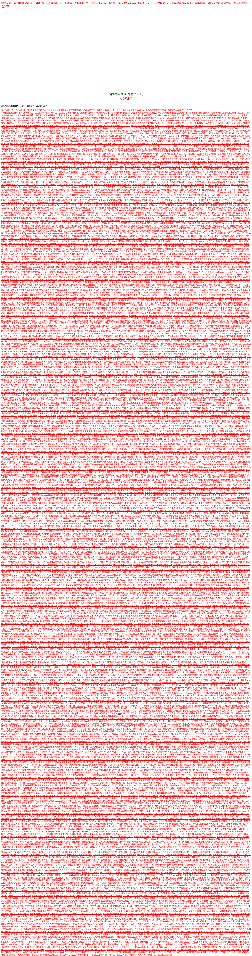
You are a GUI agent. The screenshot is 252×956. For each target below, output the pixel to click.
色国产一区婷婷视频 (194, 436)
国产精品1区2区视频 (225, 939)
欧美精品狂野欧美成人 (17, 821)
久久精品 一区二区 (66, 777)
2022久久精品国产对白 (89, 611)
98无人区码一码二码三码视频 (52, 739)
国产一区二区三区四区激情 (40, 133)
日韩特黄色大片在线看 (112, 770)
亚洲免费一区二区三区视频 (138, 521)
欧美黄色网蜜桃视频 (153, 213)
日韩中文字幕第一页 (198, 161)
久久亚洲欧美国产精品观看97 (140, 226)
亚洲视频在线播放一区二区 (179, 631)
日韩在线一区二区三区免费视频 (123, 716)
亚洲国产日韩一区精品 (216, 213)
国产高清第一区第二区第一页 (96, 410)
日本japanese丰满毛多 (127, 577)
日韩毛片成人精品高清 (154, 490)
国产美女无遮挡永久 (176, 621)
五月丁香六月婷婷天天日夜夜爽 (193, 238)
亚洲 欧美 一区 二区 (42, 726)
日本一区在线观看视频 (206, 464)
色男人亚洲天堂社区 (230, 867)
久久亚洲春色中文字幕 (203, 272)
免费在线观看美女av (190, 323)
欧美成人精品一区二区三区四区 (119, 374)
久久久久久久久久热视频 (235, 187)
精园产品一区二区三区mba (41, 197)
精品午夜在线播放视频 (195, 197)
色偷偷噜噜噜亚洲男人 (71, 872)
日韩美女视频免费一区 (84, 536)
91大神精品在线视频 (161, 154)
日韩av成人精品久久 (216, 285)
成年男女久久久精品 (60, 179)
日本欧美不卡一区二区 (212, 449)
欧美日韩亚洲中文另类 (99, 323)
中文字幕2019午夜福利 (92, 200)
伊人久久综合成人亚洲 (176, 277)
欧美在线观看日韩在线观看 (145, 323)
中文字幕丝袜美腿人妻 (89, 197)
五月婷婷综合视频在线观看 (91, 408)
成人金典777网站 (173, 937)
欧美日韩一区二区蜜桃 (55, 113)
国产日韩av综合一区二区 (11, 623)
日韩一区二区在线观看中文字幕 (203, 659)
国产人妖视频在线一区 (19, 351)
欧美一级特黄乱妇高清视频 (52, 303)
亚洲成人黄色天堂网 (62, 937)
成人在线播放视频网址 (169, 634)
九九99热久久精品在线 (124, 210)
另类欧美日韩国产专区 (131, 570)
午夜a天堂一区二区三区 (140, 721)
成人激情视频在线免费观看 (152, 274)
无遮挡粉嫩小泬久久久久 (189, 136)
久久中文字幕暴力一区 (67, 364)
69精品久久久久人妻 (118, 156)
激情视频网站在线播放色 (161, 826)
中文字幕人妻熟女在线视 (109, 657)
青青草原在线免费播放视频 (63, 713)
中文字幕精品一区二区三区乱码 (78, 428)
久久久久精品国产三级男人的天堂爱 (200, 220)
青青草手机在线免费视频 (66, 131)
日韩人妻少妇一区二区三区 (83, 819)
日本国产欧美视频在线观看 (169, 133)
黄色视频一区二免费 (222, 588)
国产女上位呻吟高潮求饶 (182, 834)
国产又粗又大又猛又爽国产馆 (188, 898)
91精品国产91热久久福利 (179, 552)
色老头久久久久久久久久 (83, 644)
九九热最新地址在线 (182, 770)
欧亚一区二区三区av (41, 333)
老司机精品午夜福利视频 (119, 280)
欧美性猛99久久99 (154, 187)
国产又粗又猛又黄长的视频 (196, 724)
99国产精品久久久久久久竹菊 (208, 462)
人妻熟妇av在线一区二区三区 (184, 123)
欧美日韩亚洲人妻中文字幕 (149, 608)
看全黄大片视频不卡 (167, 241)
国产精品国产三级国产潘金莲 (132, 726)
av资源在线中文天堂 (28, 631)
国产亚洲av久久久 (187, 333)
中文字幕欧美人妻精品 (182, 513)
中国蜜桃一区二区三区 (103, 421)
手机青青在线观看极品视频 (92, 603)
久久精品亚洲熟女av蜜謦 (203, 926)
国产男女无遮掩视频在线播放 (44, 929)
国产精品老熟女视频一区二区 (37, 688)
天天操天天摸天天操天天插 (155, 151)
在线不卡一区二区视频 (53, 236)
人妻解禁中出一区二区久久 (15, 428)
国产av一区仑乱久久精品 (167, 629)
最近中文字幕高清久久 (178, 914)
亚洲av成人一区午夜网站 (224, 318)
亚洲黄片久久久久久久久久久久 (138, 482)
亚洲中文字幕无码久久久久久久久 (124, 333)
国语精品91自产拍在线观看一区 (176, 657)
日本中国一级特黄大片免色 (105, 870)
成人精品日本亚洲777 (162, 161)
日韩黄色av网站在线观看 (73, 300)
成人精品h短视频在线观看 (153, 798)
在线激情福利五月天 (173, 490)
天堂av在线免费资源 (129, 795)
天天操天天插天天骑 (141, 695)
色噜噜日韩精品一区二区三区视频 (57, 431)
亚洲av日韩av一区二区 (194, 431)
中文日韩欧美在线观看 (120, 639)
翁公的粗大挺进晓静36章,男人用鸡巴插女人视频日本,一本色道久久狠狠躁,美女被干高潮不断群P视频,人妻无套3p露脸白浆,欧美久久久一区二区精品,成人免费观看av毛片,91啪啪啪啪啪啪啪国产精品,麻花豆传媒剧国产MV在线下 (96, 110)
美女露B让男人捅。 (148, 285)
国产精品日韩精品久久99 (108, 824)
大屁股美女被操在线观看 (89, 901)
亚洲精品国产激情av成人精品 (183, 179)
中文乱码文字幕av (175, 901)
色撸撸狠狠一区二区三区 (82, 251)
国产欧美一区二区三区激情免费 (183, 192)
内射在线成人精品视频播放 (222, 174)
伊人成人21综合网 (222, 762)
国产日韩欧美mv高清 (223, 287)
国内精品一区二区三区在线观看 (115, 534)
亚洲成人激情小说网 (118, 262)
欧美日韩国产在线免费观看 (156, 326)
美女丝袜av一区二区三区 (206, 354)
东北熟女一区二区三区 (29, 282)
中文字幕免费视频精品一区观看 (34, 272)
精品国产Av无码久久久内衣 (29, 883)
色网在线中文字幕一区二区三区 (52, 505)
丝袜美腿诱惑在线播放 (37, 192)
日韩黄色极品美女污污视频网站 (55, 439)
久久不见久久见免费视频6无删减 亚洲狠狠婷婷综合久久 (34, 208)
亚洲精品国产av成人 (207, 824)
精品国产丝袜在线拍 (195, 282)
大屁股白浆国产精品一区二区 (108, 801)
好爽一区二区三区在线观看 (140, 115)
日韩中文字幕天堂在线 (198, 511)
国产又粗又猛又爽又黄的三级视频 (195, 387)
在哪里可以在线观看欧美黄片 (62, 659)
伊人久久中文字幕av (170, 477)
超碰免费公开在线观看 (55, 598)
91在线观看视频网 (86, 169)
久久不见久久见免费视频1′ (225, 164)
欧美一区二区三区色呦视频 (154, 539)
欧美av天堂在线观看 (74, 202)
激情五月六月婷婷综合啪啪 (200, 326)
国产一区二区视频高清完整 (162, 867)
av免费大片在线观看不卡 (74, 647)
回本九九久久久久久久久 (113, 503)
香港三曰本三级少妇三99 (124, 944)
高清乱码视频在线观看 (51, 955)
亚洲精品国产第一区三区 (233, 113)
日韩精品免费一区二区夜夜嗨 (16, 862)
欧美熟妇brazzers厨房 (203, 467)
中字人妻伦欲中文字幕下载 (69, 898)
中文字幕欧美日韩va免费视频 (188, 303)
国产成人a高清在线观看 (33, 300)
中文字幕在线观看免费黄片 (185, 390)
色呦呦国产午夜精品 (206, 585)
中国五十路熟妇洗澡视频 (206, 908)
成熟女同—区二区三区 (219, 120)
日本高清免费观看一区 (68, 582)
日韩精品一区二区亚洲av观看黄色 (181, 459)
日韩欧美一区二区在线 (56, 149)
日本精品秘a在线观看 (39, 580)
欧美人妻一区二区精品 (73, 377)
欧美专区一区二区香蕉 (206, 141)
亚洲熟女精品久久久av (122, 526)
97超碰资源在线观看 (70, 390)
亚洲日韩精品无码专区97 (219, 131)
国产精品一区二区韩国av (223, 426)
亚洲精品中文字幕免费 (27, 416)
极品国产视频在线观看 (76, 349)
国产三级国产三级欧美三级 (65, 341)
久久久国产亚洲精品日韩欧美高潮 (113, 146)
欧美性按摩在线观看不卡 (150, 318)
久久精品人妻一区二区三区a (150, 295)
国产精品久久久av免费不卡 (175, 511)
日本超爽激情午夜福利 (203, 164)
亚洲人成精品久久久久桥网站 (16, 513)
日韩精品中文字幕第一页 (127, 244)
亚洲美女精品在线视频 (25, 731)
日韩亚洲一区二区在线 (152, 362)
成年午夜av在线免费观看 (216, 531)
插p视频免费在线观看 (32, 572)
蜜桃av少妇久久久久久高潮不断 (43, 436)
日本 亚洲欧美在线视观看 (12, 518)
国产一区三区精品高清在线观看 (67, 228)
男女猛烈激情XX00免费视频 (54, 172)
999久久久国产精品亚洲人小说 (193, 942)
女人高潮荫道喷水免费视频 (139, 395)
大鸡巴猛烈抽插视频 (155, 328)
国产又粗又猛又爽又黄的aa (199, 790)
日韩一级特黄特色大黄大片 (218, 785)
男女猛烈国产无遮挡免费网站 (191, 516)
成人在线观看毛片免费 (109, 872)
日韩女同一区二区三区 (115, 339)
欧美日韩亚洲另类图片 (157, 785)
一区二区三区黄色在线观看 (220, 359)
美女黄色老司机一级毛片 (177, 392)
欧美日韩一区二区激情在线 (73, 264)
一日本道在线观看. (154, 667)
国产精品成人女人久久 (134, 688)
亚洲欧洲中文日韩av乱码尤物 (235, 374)
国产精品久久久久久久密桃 (59, 644)
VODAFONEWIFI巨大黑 (40, 123)
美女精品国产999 (226, 672)
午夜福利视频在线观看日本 (123, 138)
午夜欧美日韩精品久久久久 (147, 118)
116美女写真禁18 (224, 220)
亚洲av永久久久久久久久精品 (112, 405)
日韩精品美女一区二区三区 (223, 605)
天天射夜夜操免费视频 (171, 559)
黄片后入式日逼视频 (14, 315)
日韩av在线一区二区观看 (14, 477)
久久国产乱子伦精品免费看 (59, 921)
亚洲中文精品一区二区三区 (31, 872)
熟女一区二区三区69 (19, 854)
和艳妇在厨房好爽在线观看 (114, 369)
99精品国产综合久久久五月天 (98, 549)
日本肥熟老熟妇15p (32, 164)
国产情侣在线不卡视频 (68, 208)
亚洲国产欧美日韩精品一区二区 (90, 328)
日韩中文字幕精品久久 (186, 349)
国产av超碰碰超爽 (101, 754)
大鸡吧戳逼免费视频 (230, 118)
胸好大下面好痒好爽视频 (131, 582)
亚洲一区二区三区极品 (94, 249)
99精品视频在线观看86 (64, 731)
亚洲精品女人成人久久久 (94, 213)
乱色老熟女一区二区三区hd (110, 477)
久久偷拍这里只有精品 (118, 202)
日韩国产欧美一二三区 (141, 467)
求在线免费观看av (194, 518)
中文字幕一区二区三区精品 (33, 113)
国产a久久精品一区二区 (173, 187)
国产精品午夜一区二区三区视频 (175, 318)
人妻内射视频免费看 (32, 667)
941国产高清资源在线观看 (223, 236)
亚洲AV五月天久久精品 (29, 220)
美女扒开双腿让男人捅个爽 (99, 138)
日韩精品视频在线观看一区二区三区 (145, 647)
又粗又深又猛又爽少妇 (100, 685)
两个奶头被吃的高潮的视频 (209, 118)
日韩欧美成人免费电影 (54, 775)
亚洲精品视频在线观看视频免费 (85, 215)
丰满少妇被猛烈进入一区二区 (92, 562)
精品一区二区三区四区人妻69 (89, 154)
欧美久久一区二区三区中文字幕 (175, 403)
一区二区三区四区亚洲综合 (130, 174)
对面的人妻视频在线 (190, 729)
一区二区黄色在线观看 (104, 195)
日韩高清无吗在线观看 (114, 482)
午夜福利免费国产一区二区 (17, 205)
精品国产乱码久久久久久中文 (113, 331)
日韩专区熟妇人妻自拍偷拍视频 (203, 870)
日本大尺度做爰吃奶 (44, 277)
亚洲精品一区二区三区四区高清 (162, 821)
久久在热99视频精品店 (80, 233)
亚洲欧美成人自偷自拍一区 (75, 770)
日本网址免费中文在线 (148, 878)
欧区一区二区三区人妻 (11, 187)
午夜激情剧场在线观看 (206, 893)
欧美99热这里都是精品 (210, 536)
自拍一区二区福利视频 (123, 267)
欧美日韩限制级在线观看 (117, 380)
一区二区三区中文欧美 (91, 508)
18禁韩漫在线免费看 (63, 344)
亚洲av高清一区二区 (55, 218)
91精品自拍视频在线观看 (173, 344)
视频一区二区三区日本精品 (147, 238)
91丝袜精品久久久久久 (98, 926)
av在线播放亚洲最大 (108, 292)
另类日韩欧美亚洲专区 (153, 487)
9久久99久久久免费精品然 (30, 926)
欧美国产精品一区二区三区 (69, 605)
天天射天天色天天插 (158, 860)
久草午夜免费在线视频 (163, 226)
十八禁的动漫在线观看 (30, 788)
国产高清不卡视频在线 (31, 128)
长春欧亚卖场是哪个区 (19, 914)
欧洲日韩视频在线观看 (136, 308)
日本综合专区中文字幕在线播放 (16, 493)
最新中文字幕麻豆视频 (205, 333)
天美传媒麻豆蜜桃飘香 (237, 238)
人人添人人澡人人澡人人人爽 (104, 567)
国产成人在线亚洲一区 (58, 878)
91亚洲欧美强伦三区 (85, 806)
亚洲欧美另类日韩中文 (157, 236)
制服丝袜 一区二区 (100, 742)
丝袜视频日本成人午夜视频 (210, 382)
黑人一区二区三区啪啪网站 (89, 785)
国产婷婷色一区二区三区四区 (122, 516)
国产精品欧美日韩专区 (156, 156)
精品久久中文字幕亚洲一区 (213, 303)
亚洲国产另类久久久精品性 (67, 115)
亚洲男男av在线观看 (159, 485)
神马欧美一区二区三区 (39, 914)
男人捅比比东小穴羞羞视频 (123, 744)
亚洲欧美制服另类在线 (42, 749)
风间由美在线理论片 (34, 177)
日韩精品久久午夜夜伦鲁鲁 (164, 115)
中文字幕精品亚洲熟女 (201, 143)
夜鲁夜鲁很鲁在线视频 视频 (64, 503)
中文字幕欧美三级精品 (127, 297)
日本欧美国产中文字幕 (106, 811)
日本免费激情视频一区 (80, 398)
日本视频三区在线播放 (232, 364)
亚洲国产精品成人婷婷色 (34, 190)
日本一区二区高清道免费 (200, 451)
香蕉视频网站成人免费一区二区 (208, 706)
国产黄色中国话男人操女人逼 (166, 562)
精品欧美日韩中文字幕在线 (222, 405)
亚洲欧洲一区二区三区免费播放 (67, 231)
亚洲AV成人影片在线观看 (53, 911)
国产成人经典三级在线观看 (80, 125)
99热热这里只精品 (210, 328)
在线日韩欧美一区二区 (144, 475)
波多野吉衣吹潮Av (238, 387)
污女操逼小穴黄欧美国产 (181, 454)
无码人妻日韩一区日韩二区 (35, 146)
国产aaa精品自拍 (224, 141)
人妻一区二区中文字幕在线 (89, 297)
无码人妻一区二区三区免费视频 (117, 931)
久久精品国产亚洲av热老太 (153, 575)
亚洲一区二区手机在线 (59, 285)
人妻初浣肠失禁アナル (21, 467)
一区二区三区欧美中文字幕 (62, 210)
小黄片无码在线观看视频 (176, 274)
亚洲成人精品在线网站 (45, 508)
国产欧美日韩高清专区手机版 (213, 233)
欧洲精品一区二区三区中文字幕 (233, 159)
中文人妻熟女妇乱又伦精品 (166, 190)
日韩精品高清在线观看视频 (157, 718)
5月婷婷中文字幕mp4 (151, 167)
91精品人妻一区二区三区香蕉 (58, 223)
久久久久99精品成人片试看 (53, 511)
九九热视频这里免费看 (223, 549)
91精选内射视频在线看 (140, 300)
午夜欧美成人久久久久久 (67, 901)
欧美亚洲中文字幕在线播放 (113, 464)
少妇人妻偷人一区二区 (123, 462)
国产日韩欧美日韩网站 (132, 700)
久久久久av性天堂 (11, 480)
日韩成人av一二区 (61, 351)
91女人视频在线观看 (28, 893)
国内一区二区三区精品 (73, 213)
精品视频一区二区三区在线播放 (83, 295)
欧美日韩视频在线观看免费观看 (112, 308)
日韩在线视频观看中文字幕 (109, 205)
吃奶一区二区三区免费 (63, 195)
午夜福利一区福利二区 (60, 618)
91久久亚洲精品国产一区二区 (223, 495)
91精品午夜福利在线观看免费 (235, 136)
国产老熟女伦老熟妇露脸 (32, 259)
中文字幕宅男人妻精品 (108, 392)
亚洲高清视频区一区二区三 (17, 226)
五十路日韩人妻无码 (140, 354)
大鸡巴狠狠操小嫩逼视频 (136, 631)
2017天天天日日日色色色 (138, 706)
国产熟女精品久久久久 (156, 408)
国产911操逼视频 (228, 377)
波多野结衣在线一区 (164, 305)
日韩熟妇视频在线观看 (235, 559)
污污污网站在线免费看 (69, 405)
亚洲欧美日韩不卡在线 (79, 834)
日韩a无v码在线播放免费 (62, 847)
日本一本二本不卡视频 (49, 698)
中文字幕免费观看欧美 (146, 654)
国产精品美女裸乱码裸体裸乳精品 (187, 315)
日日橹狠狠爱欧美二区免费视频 (208, 113)
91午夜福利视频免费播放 (210, 831)
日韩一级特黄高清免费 (98, 472)
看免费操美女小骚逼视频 (211, 482)
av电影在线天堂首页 (94, 706)
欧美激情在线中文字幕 (106, 903)
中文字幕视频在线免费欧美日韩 (39, 477)
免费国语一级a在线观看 (174, 351)
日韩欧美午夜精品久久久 (178, 528)
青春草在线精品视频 (72, 423)
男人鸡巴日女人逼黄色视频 (18, 290)
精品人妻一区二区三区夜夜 (210, 374)
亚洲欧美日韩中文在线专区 (60, 580)
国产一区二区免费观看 (79, 323)
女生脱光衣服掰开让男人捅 (121, 410)
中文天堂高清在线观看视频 (132, 490)
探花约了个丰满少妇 (238, 790)
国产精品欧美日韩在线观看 (88, 174)
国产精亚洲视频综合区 (187, 472)
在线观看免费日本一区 (142, 564)
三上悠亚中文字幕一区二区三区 (103, 351)
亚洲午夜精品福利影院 (222, 698)
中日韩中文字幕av (89, 451)
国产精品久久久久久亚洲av (146, 382)
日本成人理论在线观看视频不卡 (203, 600)
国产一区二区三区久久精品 (175, 790)
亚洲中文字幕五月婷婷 (117, 115)
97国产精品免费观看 (143, 179)
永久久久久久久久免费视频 (219, 249)
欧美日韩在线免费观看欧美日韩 (173, 254)
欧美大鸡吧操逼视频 (167, 760)
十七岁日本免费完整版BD (64, 159)
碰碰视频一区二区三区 (11, 585)
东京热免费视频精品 (84, 734)
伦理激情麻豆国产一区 (88, 359)
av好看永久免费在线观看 (18, 210)
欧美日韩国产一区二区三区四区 (147, 410)
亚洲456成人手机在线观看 (79, 238)
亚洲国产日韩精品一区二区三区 (69, 793)
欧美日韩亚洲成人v (14, 267)
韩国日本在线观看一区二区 (75, 944)
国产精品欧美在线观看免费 (53, 883)
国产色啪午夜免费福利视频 (90, 208)
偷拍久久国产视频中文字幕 (157, 223)
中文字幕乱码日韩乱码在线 (46, 464)
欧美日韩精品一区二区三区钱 (220, 215)
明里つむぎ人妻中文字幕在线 (46, 156)
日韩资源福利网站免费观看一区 (158, 290)
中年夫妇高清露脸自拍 (176, 788)
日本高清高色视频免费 (126, 511)
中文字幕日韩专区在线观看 (85, 847)
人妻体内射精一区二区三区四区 (150, 511)
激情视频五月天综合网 (80, 351)
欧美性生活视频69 (62, 398)
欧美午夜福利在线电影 (25, 683)
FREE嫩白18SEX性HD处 (113, 528)
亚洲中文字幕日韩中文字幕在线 (89, 544)
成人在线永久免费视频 (108, 842)
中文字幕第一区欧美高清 (150, 752)
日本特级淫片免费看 (97, 315)
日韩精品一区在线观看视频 (157, 218)
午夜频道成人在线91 (129, 729)
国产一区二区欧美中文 (144, 136)
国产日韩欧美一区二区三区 (13, 392)
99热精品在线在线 (87, 593)
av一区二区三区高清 (210, 159)
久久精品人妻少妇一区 (221, 259)
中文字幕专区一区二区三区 (97, 395)
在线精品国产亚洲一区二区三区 (196, 934)
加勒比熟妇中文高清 (36, 331)
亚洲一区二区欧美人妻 (85, 839)
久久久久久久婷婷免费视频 (79, 816)
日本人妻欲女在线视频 (102, 125)
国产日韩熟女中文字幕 (227, 323)
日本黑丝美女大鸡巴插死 (200, 690)
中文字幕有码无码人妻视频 (69, 765)
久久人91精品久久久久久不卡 (52, 187)
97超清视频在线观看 (128, 608)
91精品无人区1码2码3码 (68, 636)
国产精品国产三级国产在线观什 (179, 801)
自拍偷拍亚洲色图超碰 (235, 182)
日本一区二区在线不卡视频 (109, 364)
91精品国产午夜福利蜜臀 (183, 505)
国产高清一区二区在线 (128, 434)
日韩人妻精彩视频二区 (119, 231)
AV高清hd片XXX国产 (95, 857)
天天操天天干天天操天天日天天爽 (228, 272)
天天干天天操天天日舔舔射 (114, 500)
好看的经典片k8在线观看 (207, 611)
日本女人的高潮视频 (180, 623)
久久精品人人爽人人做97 (75, 767)
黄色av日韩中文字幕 (123, 629)
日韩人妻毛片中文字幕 (213, 210)
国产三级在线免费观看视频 (54, 857)
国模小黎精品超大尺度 (93, 931)
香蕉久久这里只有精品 (85, 713)
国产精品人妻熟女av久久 (44, 888)
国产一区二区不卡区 (170, 333)
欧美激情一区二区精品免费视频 (227, 149)
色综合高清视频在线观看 (46, 760)
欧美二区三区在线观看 (193, 490)
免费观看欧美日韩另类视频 (33, 426)
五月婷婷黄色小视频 (136, 282)
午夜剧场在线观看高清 (84, 210)
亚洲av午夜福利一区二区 (222, 546)
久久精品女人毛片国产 (64, 952)
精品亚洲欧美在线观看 (63, 842)
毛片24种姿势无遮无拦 (227, 590)
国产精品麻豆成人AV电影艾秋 (36, 475)
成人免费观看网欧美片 (94, 172)
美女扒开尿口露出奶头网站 (60, 272)
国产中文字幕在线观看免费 (166, 380)
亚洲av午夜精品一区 (42, 752)
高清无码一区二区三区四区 (223, 133)
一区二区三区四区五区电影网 (55, 572)
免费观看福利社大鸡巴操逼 (71, 310)
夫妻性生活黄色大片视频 (150, 416)
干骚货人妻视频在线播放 (64, 477)
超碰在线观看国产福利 (66, 154)
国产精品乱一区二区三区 (158, 546)
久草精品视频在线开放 (131, 801)
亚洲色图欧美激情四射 (224, 665)
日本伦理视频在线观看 (66, 416)
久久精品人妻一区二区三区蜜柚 (190, 654)
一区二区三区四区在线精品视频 (138, 154)
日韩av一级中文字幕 (208, 267)
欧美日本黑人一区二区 (237, 783)
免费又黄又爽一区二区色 (182, 113)
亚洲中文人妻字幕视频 (147, 906)
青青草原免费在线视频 (117, 390)
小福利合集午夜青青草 (163, 457)
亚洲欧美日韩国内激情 (85, 436)
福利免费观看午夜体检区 (194, 595)
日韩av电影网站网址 (167, 233)
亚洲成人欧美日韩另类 (109, 159)
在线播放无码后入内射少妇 (138, 177)
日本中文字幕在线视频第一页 (158, 423)
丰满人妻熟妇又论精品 (203, 906)
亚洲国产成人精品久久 (26, 169)
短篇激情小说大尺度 (36, 757)
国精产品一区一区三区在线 (78, 505)
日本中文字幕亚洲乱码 (65, 487)
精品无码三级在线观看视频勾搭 (19, 711)
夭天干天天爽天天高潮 (221, 528)
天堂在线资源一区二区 (17, 362)
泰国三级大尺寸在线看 (224, 616)
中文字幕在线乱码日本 (46, 185)
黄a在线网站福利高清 (184, 806)
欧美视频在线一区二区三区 (191, 562)
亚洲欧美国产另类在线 (80, 813)
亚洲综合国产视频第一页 (219, 254)
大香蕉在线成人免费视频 (44, 115)
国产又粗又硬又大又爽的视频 (137, 867)
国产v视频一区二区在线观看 (232, 636)
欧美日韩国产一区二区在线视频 (159, 500)
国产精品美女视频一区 (208, 138)
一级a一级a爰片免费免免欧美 (44, 675)
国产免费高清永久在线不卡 (142, 125)
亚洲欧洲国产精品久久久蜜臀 (13, 413)
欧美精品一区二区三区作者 (107, 131)
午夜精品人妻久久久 (214, 344)
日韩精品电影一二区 (60, 570)
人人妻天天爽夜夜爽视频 (154, 120)
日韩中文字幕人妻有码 (55, 190)
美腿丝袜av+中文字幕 (47, 416)
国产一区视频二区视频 (212, 315)
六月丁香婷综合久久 (10, 400)
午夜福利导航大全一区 (19, 436)
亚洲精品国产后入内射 (194, 544)
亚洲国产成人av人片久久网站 (157, 852)
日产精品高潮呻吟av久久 (202, 665)
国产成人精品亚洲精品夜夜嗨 (203, 205)
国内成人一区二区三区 (96, 849)
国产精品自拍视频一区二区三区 (129, 341)
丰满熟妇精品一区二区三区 (23, 508)
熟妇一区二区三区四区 (145, 744)
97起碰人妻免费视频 (20, 803)
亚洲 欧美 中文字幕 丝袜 (28, 451)
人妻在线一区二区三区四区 (122, 233)
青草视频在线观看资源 (65, 772)
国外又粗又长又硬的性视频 (236, 572)
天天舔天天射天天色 (143, 161)
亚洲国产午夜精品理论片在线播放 (18, 346)
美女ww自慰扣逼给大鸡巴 (60, 251)
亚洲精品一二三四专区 (201, 339)
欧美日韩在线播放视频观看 (141, 480)
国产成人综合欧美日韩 (52, 934)
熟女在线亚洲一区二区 (229, 192)
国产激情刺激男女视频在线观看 (235, 390)
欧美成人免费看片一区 (113, 264)
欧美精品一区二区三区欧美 (71, 410)
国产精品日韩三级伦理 (71, 220)
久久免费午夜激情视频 (237, 793)
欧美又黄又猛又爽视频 (84, 434)
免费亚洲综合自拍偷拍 (37, 244)
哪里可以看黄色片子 (12, 505)
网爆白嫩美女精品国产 (240, 131)
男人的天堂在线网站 (36, 924)
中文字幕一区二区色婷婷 (58, 590)
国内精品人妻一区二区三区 (145, 844)
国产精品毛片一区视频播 (169, 729)
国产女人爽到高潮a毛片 (122, 143)
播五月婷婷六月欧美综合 (167, 593)
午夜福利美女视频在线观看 (140, 677)
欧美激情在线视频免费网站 (229, 500)
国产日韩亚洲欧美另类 (111, 449)
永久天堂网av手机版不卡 (88, 128)
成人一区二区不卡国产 (80, 513)
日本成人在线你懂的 (60, 205)
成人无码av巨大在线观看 (227, 380)
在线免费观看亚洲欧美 (140, 280)
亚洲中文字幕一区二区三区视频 (85, 921)
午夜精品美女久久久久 (58, 125)
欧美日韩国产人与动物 (76, 857)
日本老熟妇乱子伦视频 (128, 711)
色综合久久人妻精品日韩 (132, 772)
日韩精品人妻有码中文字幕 (165, 398)
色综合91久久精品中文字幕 (188, 195)
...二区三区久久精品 (96, 783)
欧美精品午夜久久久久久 (196, 621)
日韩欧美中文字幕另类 (17, 919)
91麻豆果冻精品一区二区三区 (164, 418)
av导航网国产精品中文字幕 (65, 539)
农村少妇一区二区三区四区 (168, 185)
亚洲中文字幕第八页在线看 (65, 151)
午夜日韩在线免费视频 (221, 798)
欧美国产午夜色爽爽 (184, 177)
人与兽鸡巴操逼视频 (239, 580)
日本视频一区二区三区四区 (21, 341)
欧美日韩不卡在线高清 (34, 665)
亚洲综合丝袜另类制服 (75, 218)
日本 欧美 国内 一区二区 (119, 480)
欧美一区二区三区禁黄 (176, 539)
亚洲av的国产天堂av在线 (201, 231)
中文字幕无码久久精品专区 (205, 305)
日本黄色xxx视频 (95, 770)
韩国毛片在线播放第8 (135, 326)
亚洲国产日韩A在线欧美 (78, 639)
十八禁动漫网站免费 (28, 485)
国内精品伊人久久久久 (117, 282)
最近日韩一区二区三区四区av (152, 605)
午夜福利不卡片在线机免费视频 (105, 641)
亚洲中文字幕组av (136, 914)
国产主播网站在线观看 (47, 839)
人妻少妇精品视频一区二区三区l (175, 410)
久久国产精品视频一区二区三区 (93, 390)
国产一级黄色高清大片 (227, 246)
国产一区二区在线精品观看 (139, 262)
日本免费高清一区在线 (185, 541)
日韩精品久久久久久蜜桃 (83, 431)
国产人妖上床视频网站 (109, 241)
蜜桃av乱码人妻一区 (206, 123)
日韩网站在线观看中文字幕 (179, 128)
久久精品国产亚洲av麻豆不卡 (156, 251)
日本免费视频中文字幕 (59, 233)
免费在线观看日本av (16, 590)
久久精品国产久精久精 (137, 113)
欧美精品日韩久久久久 (173, 613)
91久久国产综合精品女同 (150, 159)
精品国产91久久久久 (91, 490)
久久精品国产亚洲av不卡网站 (171, 572)
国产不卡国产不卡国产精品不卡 (112, 659)
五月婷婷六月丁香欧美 (117, 939)
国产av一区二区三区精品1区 (147, 138)
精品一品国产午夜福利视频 (188, 677)
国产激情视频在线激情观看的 (182, 713)
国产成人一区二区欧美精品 (111, 611)
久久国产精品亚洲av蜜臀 (128, 285)
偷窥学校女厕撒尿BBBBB (185, 226)
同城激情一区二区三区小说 (138, 826)
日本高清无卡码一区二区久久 (18, 813)
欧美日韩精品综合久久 (217, 718)
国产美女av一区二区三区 (33, 318)
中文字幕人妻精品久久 (190, 434)
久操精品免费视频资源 (160, 280)
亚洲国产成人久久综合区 (131, 657)
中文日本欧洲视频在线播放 (127, 259)
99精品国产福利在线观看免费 (185, 749)
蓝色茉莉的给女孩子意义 (128, 444)
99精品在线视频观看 (16, 233)
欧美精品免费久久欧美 (100, 233)
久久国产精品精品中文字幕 (196, 772)
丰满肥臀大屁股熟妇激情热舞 (20, 457)
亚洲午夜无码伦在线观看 (76, 113)
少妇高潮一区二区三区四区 (137, 860)
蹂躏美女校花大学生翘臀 (96, 860)
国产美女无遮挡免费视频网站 (101, 192)
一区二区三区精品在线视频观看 (88, 914)
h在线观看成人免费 (65, 185)
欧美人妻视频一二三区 (183, 762)
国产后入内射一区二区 (184, 521)
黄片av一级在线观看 (26, 339)
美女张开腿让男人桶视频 (99, 639)
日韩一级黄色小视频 (95, 246)
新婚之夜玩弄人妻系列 (225, 208)
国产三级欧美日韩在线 (17, 495)
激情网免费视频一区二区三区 (149, 780)
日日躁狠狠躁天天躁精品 (228, 865)
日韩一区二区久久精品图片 (132, 713)
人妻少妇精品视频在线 (135, 218)
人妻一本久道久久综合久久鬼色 (162, 349)
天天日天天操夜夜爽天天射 (160, 734)
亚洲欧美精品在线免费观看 (64, 136)
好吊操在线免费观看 (44, 292)
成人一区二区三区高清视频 (154, 269)
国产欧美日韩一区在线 (232, 167)
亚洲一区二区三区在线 (222, 202)
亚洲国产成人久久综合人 (128, 292)
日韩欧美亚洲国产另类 (47, 798)
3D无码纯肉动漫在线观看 (208, 564)
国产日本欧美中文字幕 (23, 842)
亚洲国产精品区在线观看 (18, 238)
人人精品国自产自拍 (207, 603)
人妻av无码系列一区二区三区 (192, 446)
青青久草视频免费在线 (25, 611)
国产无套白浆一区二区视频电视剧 (118, 457)
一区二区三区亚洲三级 (179, 546)
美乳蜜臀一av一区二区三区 (25, 213)
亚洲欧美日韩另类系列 (94, 793)
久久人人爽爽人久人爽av (112, 546)
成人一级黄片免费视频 (86, 749)
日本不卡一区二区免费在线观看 (65, 385)
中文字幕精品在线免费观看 (215, 115)
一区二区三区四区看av (59, 421)
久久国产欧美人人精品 (206, 200)
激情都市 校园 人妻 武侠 (147, 428)
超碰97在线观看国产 (117, 521)
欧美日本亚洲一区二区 (63, 495)
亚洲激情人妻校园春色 (210, 508)
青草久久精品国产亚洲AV (161, 246)
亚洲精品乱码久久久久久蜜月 (64, 336)
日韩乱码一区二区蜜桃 (45, 387)
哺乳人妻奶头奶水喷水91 (46, 339)
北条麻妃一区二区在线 (210, 195)
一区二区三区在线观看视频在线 (153, 552)
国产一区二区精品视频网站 (128, 256)
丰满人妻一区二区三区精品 (147, 944)
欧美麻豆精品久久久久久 (22, 649)
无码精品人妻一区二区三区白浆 (131, 788)
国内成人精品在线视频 (96, 349)
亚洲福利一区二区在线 (19, 174)
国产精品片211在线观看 (26, 500)
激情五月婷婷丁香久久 (82, 256)
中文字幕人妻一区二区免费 (94, 380)
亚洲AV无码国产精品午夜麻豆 (230, 837)
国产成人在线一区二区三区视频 (83, 205)
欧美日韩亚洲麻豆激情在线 (185, 767)
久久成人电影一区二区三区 (132, 880)
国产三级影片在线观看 (147, 716)
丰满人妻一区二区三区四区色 (67, 608)
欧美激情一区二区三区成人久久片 (169, 526)
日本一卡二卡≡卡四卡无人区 (183, 493)
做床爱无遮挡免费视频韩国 (43, 772)
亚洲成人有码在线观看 (135, 408)
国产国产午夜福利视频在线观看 (235, 706)
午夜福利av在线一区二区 (34, 754)
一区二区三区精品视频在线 (57, 295)
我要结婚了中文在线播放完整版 (164, 300)
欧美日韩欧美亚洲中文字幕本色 (113, 621)
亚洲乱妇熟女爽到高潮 (184, 125)
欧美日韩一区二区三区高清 (158, 331)
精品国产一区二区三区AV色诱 (189, 534)
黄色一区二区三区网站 (114, 167)
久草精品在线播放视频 (19, 380)
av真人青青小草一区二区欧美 (20, 726)
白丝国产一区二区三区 (54, 852)
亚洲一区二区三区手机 (207, 500)
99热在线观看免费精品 (11, 215)
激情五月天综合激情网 (51, 390)
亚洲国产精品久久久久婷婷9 (196, 295)
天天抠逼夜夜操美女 (67, 167)
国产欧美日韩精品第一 (174, 772)
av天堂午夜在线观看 (26, 246)
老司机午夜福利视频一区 (57, 754)
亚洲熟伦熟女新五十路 (185, 462)
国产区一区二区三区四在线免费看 (203, 362)
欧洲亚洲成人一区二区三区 (150, 921)
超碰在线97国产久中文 (43, 341)
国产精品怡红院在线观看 (104, 400)
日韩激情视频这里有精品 (182, 852)
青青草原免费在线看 (49, 582)
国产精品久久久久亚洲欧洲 (91, 721)
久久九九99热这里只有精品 (105, 434)
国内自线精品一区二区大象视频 (130, 493)
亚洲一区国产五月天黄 (103, 267)
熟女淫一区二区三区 (227, 321)
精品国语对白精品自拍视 (140, 164)
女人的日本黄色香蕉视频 (34, 826)
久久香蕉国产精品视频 (129, 159)
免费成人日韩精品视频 (223, 418)
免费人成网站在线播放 (37, 372)
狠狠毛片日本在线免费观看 (157, 385)
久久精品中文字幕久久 (54, 949)
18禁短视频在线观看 (40, 654)
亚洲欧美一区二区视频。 (100, 618)
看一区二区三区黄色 (104, 182)
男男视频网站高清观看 (180, 346)
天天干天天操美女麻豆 (33, 623)
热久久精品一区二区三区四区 (122, 598)
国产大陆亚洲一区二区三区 (76, 177)
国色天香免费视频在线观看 (86, 842)
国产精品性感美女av (163, 297)
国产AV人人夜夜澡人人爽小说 (40, 413)
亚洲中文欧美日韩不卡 (240, 872)
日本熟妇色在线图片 (71, 480)
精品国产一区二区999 (208, 475)
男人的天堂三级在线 (124, 161)
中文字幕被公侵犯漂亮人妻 (138, 339)
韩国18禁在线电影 (23, 131)
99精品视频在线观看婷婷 (140, 231)
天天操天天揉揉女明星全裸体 (112, 636)
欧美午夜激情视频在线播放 (229, 870)
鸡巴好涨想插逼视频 (171, 213)
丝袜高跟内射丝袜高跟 (137, 742)
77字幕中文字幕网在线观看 (86, 346)
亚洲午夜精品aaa (141, 580)
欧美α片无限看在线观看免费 (74, 138)
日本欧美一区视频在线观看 (65, 382)
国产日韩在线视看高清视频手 (206, 262)
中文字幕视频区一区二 (225, 713)
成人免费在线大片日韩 (27, 423)
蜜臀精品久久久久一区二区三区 (53, 641)
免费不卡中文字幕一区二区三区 (182, 775)
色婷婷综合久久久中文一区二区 (14, 575)
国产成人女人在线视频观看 (67, 387)
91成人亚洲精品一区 (157, 377)
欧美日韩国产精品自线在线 (87, 659)
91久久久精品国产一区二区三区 (57, 942)
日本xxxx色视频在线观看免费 (68, 528)
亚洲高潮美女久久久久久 (155, 277)
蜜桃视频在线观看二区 (229, 911)
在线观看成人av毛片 (221, 172)
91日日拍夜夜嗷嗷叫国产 (191, 167)
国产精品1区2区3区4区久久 (233, 695)
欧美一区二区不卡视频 (33, 541)
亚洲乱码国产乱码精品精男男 (32, 634)
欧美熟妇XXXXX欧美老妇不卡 (99, 564)
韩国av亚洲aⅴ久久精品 (41, 570)
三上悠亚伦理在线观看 (123, 623)
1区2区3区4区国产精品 (185, 149)
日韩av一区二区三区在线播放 (159, 200)
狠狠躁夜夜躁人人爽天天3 (206, 280)
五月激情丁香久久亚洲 (89, 621)
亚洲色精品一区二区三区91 (151, 451)
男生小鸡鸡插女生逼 (66, 321)
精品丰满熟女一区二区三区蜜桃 (39, 374)
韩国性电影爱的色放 (217, 857)
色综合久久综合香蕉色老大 (61, 392)
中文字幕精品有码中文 (208, 300)
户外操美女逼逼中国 (107, 934)
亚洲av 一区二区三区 (121, 734)
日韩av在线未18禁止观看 (125, 400)
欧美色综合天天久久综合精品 (41, 228)
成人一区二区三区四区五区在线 (73, 516)
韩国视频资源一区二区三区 (85, 831)
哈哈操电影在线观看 (24, 156)
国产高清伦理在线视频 (66, 795)
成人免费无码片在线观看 (227, 128)
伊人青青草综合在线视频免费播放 (59, 318)
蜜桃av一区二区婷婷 (109, 174)
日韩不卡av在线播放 (52, 724)
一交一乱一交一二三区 (174, 570)
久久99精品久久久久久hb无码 (84, 141)
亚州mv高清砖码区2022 (60, 513)
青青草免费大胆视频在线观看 (133, 698)
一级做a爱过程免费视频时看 (134, 205)
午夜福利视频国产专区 (39, 513)
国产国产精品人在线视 (135, 790)
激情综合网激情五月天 (222, 416)
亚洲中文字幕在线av (177, 174)
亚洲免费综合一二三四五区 (166, 136)
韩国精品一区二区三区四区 (55, 541)
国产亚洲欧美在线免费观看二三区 (196, 133)
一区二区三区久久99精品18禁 (162, 534)
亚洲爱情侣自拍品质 (26, 793)
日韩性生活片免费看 (140, 192)
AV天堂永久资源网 (135, 955)
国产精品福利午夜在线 (186, 611)
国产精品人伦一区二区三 (144, 267)
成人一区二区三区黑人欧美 (75, 282)
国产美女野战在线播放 (141, 123)
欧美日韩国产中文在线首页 (146, 195)
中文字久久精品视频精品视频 (197, 570)
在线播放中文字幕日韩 (216, 726)
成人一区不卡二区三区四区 (138, 246)
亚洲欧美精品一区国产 (194, 572)
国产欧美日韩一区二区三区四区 (93, 649)
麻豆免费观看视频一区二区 (51, 282)
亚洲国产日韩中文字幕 (137, 236)
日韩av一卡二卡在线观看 (144, 703)
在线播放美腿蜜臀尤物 (177, 336)
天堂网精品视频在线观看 (130, 215)
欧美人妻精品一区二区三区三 (90, 554)
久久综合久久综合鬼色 (228, 498)
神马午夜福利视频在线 (231, 462)
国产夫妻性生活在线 (76, 395)
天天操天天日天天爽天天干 (140, 777)
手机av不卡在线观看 (19, 618)
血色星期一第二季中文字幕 (236, 308)
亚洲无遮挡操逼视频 (118, 395)
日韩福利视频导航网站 (135, 508)
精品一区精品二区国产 (228, 362)
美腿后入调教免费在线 (185, 287)
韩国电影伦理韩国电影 (166, 654)
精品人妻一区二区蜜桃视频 (169, 182)
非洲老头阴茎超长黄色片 (133, 290)
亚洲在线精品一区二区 (165, 149)
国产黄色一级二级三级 (174, 544)
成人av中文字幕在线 (102, 123)
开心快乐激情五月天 (122, 310)
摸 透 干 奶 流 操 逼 (205, 878)
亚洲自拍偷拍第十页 (39, 251)
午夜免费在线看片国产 (13, 159)
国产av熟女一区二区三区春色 (122, 228)
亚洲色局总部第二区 (14, 826)
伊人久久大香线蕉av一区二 (106, 169)
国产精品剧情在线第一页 (86, 896)
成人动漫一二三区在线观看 (104, 256)
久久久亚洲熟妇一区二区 (34, 377)
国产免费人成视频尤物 (163, 767)
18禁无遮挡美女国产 (54, 254)
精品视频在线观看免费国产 (110, 346)
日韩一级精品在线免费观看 (62, 333)
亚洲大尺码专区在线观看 (108, 588)
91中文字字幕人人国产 (174, 328)
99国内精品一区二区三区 (35, 931)
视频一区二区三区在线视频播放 (100, 916)
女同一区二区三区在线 (153, 947)
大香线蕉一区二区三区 (197, 336)
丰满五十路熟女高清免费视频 (193, 213)
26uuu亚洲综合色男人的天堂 (102, 518)
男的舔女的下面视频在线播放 (163, 949)
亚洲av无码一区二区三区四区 (56, 665)
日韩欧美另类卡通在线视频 (223, 657)
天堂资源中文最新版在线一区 (199, 408)
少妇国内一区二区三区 (104, 210)
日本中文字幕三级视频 (19, 544)
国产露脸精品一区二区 (188, 300)
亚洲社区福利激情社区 (89, 241)
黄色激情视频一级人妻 (240, 218)
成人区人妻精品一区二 (193, 244)
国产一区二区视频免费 (110, 220)
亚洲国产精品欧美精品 (29, 641)
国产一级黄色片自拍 (88, 387)
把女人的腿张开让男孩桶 (140, 765)
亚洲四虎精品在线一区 (198, 151)
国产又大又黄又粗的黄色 (11, 949)
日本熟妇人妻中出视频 (226, 824)
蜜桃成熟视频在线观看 (101, 118)
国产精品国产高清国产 (77, 475)
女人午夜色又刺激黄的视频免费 (213, 783)
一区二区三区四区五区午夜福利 (79, 190)
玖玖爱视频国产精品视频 (105, 536)
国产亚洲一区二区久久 (25, 313)
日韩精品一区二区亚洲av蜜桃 (228, 385)
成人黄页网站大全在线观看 (23, 321)
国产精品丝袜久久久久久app (108, 713)
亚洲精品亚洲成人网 (136, 156)
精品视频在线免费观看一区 (233, 831)
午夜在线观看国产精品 (135, 223)
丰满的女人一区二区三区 (14, 223)
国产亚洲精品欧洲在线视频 (207, 636)
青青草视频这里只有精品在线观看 (201, 274)
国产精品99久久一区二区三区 (153, 896)
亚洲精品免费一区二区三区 (217, 937)
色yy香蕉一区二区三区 (83, 495)
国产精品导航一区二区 (193, 210)
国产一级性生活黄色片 (85, 929)
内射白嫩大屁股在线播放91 (43, 131)
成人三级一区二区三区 (228, 228)
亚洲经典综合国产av (169, 557)
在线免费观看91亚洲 (117, 418)
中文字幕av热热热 (15, 688)
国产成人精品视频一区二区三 (53, 816)
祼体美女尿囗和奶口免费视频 (18, 408)
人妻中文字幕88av (82, 333)
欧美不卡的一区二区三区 (46, 364)
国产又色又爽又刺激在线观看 (162, 441)
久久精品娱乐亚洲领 (152, 477)
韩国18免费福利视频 (91, 220)
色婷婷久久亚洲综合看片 (167, 516)
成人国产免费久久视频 (19, 713)
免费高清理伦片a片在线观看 (204, 128)
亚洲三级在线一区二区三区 (21, 167)
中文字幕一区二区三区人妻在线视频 (152, 359)
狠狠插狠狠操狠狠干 (161, 590)
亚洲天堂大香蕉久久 (200, 952)
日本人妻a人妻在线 (48, 901)
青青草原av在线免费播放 (97, 695)
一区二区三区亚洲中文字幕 (114, 367)
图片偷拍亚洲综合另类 (225, 123)
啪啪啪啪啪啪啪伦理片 (33, 724)
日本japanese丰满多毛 (87, 336)
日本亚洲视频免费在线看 (40, 626)
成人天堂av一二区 (232, 413)
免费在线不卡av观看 (95, 313)
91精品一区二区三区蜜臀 (142, 310)
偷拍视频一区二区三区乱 (53, 621)
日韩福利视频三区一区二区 (150, 344)
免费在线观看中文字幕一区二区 (224, 788)
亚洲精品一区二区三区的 (214, 562)
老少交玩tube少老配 (30, 885)
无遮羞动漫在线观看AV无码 (47, 246)
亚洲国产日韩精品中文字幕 (232, 179)
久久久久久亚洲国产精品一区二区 (136, 747)
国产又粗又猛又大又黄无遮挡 (141, 505)
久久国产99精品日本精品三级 (58, 757)
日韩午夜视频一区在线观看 (35, 472)
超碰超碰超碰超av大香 (194, 344)
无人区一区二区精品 (12, 685)
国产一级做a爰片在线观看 (101, 813)
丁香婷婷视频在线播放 (31, 310)
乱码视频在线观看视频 (155, 197)
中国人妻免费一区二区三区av (115, 777)
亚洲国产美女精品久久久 (54, 202)
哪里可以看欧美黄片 (216, 559)
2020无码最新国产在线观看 (209, 457)
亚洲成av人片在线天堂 (97, 282)
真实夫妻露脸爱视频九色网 (177, 652)
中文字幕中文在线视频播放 (118, 300)
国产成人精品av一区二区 (45, 154)
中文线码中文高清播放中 (76, 262)
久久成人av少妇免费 (203, 426)
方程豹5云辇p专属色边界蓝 (238, 256)
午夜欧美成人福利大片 (75, 883)
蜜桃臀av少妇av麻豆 (14, 955)
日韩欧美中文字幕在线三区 (225, 403)
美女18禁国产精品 (41, 870)
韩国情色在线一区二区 (190, 421)
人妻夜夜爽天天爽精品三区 (125, 133)
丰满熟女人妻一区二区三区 (196, 156)
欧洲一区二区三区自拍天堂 (204, 423)
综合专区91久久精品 (64, 434)
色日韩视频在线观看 (55, 428)
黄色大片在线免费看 (227, 349)
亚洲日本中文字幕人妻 (147, 182)
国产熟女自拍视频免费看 (156, 857)
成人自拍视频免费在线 (58, 469)
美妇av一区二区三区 (198, 410)
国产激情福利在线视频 (62, 747)
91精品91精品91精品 (194, 608)
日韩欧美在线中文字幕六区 (154, 169)
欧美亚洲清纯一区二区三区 (129, 362)
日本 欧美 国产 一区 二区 (208, 192)
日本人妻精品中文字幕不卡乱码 (212, 862)
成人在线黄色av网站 (85, 416)
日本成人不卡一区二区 (225, 849)
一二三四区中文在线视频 (227, 274)
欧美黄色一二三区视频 (161, 123)
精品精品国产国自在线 (83, 185)
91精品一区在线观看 (184, 272)
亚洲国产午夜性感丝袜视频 (228, 757)
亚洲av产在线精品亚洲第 (228, 908)
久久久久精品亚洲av (147, 434)
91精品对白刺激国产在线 (18, 179)
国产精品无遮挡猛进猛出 (158, 742)
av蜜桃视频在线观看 (79, 472)
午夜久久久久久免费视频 (233, 924)
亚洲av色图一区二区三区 (83, 182)
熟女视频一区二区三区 (205, 493)
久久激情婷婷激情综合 (75, 739)
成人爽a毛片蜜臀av (207, 760)
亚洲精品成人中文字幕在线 (79, 788)
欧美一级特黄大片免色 (226, 777)
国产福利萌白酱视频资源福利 (24, 549)
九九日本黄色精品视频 (104, 806)
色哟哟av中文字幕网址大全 (181, 467)
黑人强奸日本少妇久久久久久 (185, 297)
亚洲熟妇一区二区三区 (105, 436)
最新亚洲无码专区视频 (41, 336)
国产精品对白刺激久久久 (227, 205)
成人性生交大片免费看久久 (125, 182)
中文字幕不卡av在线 (171, 321)
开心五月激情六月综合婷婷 (69, 893)
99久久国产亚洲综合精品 (204, 385)
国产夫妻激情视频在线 (41, 813)
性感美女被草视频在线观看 (175, 313)
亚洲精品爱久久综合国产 (47, 169)
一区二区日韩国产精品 (110, 120)
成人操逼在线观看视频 (15, 806)
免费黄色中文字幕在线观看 (115, 554)
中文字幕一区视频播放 (181, 665)
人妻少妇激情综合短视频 (82, 143)
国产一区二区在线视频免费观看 (214, 821)
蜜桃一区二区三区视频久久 (131, 169)
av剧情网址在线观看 (77, 849)
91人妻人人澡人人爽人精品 (182, 280)
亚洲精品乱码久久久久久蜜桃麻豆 (166, 739)
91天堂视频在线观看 (81, 757)
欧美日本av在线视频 (157, 202)
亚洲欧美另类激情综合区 (230, 262)
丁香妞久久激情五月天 (19, 652)
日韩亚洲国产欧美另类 (132, 249)
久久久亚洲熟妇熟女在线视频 (22, 680)
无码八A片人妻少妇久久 (203, 616)
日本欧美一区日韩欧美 (87, 364)
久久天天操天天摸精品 (183, 305)
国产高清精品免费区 (229, 195)
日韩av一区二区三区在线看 (199, 742)
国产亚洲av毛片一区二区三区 (209, 357)
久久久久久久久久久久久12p (74, 695)
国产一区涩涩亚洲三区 (132, 793)
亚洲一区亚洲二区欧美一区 (36, 182)
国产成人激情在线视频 (170, 138)
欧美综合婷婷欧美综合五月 (234, 382)
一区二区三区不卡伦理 (214, 544)
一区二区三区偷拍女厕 (155, 726)
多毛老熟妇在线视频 (185, 829)
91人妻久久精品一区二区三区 (84, 223)
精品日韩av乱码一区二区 (36, 143)
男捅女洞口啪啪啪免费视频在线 (120, 849)
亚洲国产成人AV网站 (198, 718)
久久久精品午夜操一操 (170, 944)
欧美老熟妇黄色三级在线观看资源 (114, 287)
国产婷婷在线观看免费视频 (197, 795)
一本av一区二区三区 (66, 326)
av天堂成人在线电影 (226, 600)
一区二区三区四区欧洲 (172, 292)
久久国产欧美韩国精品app (87, 477)
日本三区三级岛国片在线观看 (82, 711)
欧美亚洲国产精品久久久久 (45, 441)
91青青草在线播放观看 (145, 228)
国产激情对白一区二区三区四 (72, 246)
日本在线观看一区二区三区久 (138, 600)
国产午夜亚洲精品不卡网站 (110, 274)
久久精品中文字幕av (189, 374)
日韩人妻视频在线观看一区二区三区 (83, 700)
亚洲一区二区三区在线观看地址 (14, 133)
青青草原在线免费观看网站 (37, 233)
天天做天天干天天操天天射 (131, 947)
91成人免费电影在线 (44, 231)
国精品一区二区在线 (16, 829)
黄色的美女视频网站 (226, 475)
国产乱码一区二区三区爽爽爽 (82, 285)
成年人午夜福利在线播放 (187, 760)
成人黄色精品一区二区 (110, 490)
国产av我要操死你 (209, 613)
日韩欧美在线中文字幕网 (106, 285)
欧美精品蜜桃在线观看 (22, 749)
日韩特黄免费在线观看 (227, 305)
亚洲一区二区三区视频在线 (106, 416)
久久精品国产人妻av (65, 629)
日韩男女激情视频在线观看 (217, 197)
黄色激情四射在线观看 (220, 575)
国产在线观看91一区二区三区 (211, 297)
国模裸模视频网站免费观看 (15, 372)
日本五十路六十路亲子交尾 (193, 937)
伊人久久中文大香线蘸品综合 (58, 924)
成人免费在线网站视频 (23, 716)
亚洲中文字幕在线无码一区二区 (230, 775)
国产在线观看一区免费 (120, 862)
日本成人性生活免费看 (214, 431)
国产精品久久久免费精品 (95, 300)
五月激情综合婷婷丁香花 (147, 536)
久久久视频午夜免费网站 (154, 582)
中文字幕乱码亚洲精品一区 (13, 256)
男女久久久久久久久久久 (65, 290)
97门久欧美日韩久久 (40, 118)
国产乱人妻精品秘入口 (170, 374)
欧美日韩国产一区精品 (197, 857)
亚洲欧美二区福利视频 (51, 367)
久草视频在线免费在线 (238, 436)
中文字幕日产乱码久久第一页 (183, 331)
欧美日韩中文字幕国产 (204, 829)
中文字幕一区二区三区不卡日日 (176, 439)
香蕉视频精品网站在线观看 (85, 392)
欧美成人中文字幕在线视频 (198, 495)
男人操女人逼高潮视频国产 (21, 249)
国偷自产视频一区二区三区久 (183, 154)
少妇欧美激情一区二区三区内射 (220, 292)
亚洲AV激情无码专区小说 (15, 285)
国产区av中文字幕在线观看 (59, 577)
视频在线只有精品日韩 (75, 598)
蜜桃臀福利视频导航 (143, 680)
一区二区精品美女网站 (35, 806)
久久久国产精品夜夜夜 (198, 254)
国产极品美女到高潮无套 (195, 308)
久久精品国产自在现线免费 (159, 113)
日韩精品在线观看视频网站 (163, 177)
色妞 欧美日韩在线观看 (179, 567)
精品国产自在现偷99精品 (210, 634)
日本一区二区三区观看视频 (145, 644)
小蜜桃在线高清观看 (57, 349)
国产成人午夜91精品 (57, 192)
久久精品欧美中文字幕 (34, 775)
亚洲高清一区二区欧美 (137, 659)
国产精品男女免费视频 (11, 272)
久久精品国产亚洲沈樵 (85, 811)
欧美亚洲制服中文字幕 (197, 649)
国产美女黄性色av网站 (97, 113)
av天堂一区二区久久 (160, 639)
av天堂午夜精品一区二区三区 (176, 451)
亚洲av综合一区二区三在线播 (204, 251)
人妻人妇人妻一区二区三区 (35, 357)
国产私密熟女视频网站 (193, 716)
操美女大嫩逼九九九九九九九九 (102, 244)
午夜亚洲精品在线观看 (31, 439)
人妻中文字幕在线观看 (130, 131)
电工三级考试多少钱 (85, 680)
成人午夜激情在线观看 (37, 369)
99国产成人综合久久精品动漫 (27, 303)
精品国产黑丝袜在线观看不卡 (219, 503)
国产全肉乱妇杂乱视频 (182, 765)
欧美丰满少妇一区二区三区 (173, 436)
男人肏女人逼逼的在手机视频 (80, 267)
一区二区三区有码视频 (37, 672)
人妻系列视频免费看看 (77, 354)
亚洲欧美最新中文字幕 (151, 215)
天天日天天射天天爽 (178, 649)
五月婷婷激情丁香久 (139, 734)
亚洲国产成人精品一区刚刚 (86, 146)
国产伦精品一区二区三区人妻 (217, 185)
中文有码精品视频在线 (224, 454)
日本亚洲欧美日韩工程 (41, 136)
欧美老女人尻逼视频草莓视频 (152, 259)
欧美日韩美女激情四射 (73, 677)
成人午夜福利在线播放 (35, 223)
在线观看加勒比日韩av (138, 821)
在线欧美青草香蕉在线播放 (228, 154)
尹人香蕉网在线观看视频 (131, 120)
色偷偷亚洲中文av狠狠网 (85, 906)
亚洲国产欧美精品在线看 (172, 210)
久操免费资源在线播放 (37, 125)
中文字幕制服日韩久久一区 (115, 454)
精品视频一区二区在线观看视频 (160, 698)
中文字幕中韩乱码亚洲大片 (65, 277)
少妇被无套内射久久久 (109, 215)
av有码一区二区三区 (157, 939)
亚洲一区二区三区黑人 (33, 267)
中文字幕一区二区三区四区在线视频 (228, 428)
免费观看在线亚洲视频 (62, 875)
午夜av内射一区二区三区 (61, 688)
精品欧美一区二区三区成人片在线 (157, 749)
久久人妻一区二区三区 (143, 813)
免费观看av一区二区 (233, 431)
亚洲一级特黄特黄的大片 (160, 865)
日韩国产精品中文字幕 (234, 544)
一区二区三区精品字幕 (122, 564)
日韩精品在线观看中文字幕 (45, 446)
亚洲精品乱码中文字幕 (188, 593)
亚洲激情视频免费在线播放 (230, 880)
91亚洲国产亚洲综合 (21, 418)
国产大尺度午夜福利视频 (180, 223)
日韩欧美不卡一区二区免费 (146, 233)
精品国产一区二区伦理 (101, 398)
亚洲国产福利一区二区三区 (29, 521)
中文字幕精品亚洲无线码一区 (54, 844)
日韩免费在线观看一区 (11, 113)
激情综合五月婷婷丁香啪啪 (191, 626)
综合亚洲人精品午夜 (68, 554)
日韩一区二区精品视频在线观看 (95, 231)
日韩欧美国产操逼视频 (198, 469)
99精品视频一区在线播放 (26, 326)
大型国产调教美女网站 (217, 336)
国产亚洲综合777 (183, 231)
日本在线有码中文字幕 (78, 315)
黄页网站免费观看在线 (51, 562)
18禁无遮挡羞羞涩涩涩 (30, 816)
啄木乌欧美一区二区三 (113, 151)
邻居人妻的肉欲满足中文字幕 (123, 498)
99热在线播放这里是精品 (133, 346)
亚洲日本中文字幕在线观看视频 (38, 159)
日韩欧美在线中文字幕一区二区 (150, 854)
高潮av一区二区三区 (102, 272)
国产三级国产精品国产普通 (12, 931)
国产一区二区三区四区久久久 (142, 829)
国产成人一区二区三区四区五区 (43, 544)
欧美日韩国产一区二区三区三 (33, 215)
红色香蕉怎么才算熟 (198, 736)
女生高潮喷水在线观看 (225, 333)
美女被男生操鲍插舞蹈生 (117, 315)
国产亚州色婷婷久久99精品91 (104, 577)
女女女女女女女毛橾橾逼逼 (171, 803)
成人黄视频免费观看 (189, 138)
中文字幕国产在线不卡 (178, 326)
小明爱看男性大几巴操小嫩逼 (121, 590)
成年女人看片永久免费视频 (30, 934)
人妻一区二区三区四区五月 (158, 454)
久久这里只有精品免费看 (199, 405)
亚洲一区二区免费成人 (11, 262)
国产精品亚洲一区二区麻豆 (96, 280)
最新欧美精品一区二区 (185, 670)
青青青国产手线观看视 (138, 469)
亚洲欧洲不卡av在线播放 (44, 734)
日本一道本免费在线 (182, 395)
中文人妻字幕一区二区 (47, 549)
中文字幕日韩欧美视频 (159, 208)
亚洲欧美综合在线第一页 (70, 790)
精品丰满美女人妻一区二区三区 (191, 577)
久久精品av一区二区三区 (132, 487)
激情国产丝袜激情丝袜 (61, 141)
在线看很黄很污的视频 (174, 449)
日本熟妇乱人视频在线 (55, 890)
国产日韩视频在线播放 (125, 238)
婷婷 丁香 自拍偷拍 (164, 875)
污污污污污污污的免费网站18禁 (119, 762)
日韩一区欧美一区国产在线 (46, 167)
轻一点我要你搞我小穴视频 (109, 141)
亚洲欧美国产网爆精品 (126, 436)
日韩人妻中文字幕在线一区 (222, 690)
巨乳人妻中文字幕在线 (115, 600)
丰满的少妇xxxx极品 (12, 801)
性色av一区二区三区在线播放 (77, 303)
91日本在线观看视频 (177, 264)
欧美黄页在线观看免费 (115, 187)
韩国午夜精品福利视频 (104, 136)
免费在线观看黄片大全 (84, 462)
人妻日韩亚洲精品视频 (213, 244)
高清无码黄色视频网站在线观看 (233, 618)
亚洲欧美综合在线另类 (212, 364)
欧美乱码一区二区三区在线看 (18, 118)
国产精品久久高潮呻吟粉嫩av (174, 647)
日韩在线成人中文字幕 (216, 539)
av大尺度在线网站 (208, 434)
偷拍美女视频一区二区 (191, 159)
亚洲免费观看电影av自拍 (220, 739)
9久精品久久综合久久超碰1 (21, 608)
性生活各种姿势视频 (234, 303)
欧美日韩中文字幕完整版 (226, 493)
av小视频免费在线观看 (21, 151)
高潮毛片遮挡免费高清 (40, 210)
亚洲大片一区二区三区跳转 (19, 297)
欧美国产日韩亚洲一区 (82, 626)
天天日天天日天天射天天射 (184, 200)
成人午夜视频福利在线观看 (81, 421)
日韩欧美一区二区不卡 (105, 403)
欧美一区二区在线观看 (69, 593)
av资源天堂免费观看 (46, 444)
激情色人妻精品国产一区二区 (121, 179)
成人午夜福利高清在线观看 (123, 118)
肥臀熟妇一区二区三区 (208, 321)
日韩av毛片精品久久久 (165, 731)
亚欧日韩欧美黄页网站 (98, 590)
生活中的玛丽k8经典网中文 (191, 190)
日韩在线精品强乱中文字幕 (17, 123)
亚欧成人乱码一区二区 (237, 531)
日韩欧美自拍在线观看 (238, 942)
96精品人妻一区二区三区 (159, 839)
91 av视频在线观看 (235, 862)
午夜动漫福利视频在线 (184, 698)
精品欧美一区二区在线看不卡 (116, 721)
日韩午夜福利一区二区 (100, 303)
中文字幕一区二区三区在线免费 (63, 546)
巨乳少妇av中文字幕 (177, 249)
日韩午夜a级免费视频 (166, 898)
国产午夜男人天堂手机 (171, 159)
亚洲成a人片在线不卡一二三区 (223, 652)
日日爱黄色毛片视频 (107, 341)
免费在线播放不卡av (58, 475)
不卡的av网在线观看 (143, 585)
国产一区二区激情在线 (202, 236)
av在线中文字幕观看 (86, 760)
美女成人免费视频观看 (104, 731)
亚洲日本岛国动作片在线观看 (57, 557)
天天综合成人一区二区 (152, 321)
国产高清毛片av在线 (221, 223)
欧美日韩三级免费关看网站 (110, 459)
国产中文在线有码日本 (116, 852)
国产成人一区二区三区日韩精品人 (149, 911)
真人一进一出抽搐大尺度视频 (50, 631)
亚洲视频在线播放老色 (47, 326)
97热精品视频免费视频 (49, 516)
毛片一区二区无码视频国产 (121, 475)
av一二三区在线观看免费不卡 (79, 854)
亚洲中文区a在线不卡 (99, 908)
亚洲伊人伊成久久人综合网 (117, 647)
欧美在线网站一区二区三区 (82, 559)
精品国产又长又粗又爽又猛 (121, 323)
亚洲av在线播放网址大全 (86, 772)
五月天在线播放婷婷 (66, 544)
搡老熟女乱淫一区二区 (125, 924)
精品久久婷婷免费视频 (223, 177)
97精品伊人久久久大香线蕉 (101, 254)
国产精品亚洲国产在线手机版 (85, 613)
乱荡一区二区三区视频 (186, 672)
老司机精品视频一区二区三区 (157, 346)
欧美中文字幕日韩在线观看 (37, 392)
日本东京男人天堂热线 (198, 359)
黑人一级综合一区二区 (187, 949)
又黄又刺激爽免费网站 (21, 136)
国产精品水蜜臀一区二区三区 (142, 305)
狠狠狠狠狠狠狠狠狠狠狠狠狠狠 (97, 803)
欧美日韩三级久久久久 (24, 274)
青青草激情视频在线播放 (201, 400)
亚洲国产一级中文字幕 (124, 195)
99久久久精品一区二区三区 (21, 554)
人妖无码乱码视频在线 (219, 844)
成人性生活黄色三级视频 (62, 752)
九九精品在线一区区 (134, 277)
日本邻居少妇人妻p (29, 359)
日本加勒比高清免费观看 (151, 292)
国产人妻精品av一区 (214, 595)
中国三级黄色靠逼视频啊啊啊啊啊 (44, 706)
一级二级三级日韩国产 (87, 588)
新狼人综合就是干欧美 (36, 218)
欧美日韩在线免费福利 (95, 305)
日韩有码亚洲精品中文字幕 (12, 287)
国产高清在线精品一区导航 (109, 336)
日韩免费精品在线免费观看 (156, 567)
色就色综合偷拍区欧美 (91, 893)
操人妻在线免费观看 (24, 115)
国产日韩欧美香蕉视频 (172, 244)
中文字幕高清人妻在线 (47, 269)
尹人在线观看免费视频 (75, 187)
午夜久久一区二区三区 (189, 267)
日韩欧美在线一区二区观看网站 (230, 200)
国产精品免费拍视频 (54, 377)
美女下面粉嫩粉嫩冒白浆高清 (211, 557)
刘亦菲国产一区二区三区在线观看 (193, 131)
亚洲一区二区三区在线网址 (159, 659)
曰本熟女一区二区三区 (137, 621)
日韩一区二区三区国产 (11, 259)
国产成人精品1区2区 (101, 862)
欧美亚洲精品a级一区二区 (120, 908)
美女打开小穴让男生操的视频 (18, 570)
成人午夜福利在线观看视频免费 (27, 844)
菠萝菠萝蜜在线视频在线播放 (179, 896)
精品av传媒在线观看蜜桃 (11, 670)
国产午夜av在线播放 (227, 328)
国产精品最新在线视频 (163, 762)
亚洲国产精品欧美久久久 (64, 896)
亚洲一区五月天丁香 (167, 195)
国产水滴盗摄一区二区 (196, 269)
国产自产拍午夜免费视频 (102, 133)
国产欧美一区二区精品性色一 (130, 351)
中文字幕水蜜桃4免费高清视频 (71, 280)
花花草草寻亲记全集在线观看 (130, 665)
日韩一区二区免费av (180, 161)
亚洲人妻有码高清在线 (178, 469)
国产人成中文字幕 (210, 310)
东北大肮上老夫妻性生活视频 (194, 559)
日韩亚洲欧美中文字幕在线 (79, 161)
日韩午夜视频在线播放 (91, 423)
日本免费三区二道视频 (178, 485)
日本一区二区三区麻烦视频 (168, 434)
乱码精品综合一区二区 (179, 690)
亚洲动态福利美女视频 (202, 202)
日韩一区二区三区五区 (140, 485)
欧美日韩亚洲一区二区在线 (35, 469)
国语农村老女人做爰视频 (14, 177)
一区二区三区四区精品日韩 (82, 924)
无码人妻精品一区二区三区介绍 (167, 924)
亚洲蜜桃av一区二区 (145, 670)
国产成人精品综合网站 (49, 603)
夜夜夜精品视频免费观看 (92, 765)
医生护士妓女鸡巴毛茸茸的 (72, 156)
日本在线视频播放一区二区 (146, 919)
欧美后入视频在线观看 (228, 677)
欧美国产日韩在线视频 (239, 398)
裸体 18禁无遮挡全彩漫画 (45, 328)
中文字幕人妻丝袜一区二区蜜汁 (111, 223)
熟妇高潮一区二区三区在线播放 (106, 747)
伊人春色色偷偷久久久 (201, 875)
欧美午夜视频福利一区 (168, 382)
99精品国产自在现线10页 (77, 926)
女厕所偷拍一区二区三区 (157, 205)
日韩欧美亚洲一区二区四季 (53, 523)
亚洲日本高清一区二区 (27, 777)
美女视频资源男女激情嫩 (80, 665)
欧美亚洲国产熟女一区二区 (102, 238)
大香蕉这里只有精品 (59, 700)
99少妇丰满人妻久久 (36, 919)
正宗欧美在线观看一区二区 (86, 880)
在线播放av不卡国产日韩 (34, 149)
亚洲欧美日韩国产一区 (52, 480)
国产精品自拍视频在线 (36, 161)
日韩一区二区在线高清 (179, 218)
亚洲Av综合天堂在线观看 (16, 344)
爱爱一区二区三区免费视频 (177, 259)
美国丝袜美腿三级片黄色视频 (206, 169)
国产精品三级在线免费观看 (101, 439)
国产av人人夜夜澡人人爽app (18, 251)
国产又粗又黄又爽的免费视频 (147, 374)
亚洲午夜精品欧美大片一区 (182, 367)
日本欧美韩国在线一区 (166, 829)
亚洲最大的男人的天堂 (181, 143)
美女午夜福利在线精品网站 (144, 185)
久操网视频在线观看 (211, 480)
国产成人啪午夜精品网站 (30, 480)
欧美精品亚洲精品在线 (109, 693)
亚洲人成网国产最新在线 (107, 413)
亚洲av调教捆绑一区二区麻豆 (163, 695)
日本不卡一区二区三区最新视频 (140, 662)
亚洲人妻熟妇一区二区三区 (87, 888)
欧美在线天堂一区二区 (84, 195)
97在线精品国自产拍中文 (14, 374)
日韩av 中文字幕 (241, 639)
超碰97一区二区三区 (26, 449)
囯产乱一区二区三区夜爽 (110, 197)
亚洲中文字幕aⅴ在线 (94, 264)
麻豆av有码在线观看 (60, 711)
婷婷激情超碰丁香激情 (226, 801)
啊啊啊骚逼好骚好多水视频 (138, 367)
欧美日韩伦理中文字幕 (44, 649)
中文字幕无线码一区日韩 (175, 256)
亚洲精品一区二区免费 (126, 593)
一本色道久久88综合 (195, 372)
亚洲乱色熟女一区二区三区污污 (127, 421)
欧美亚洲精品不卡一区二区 (188, 228)
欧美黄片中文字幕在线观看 (216, 516)
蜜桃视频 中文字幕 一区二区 (144, 303)
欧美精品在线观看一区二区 (43, 434)
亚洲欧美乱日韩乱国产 (111, 487)
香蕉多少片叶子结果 (16, 531)
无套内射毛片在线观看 (89, 405)
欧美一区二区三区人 (205, 287)
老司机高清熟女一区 (87, 413)
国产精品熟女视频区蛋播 (55, 526)
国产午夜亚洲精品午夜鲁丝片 (177, 400)
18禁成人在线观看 (43, 141)
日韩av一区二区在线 (130, 449)
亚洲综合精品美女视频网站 (211, 813)
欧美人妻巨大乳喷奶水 (121, 272)
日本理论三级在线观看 (14, 729)
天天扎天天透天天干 (111, 582)
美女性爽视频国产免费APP (117, 305)
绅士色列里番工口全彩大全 (78, 149)
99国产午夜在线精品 (193, 688)
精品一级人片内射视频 (199, 652)
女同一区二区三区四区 (57, 395)
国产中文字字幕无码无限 (125, 806)
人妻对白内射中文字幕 (13, 665)
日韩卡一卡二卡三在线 (216, 256)
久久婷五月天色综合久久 (42, 937)
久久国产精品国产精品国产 (148, 498)
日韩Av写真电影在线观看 (199, 575)
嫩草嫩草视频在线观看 (67, 128)
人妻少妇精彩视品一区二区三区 (195, 739)
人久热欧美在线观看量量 (199, 580)
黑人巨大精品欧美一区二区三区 (216, 711)
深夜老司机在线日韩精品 (22, 328)
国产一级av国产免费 (154, 790)
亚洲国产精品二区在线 (167, 577)
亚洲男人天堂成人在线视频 (122, 149)
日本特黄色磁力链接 (142, 143)
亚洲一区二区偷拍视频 (96, 469)
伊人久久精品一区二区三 (177, 405)
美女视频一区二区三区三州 (17, 626)
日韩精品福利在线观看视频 (164, 482)
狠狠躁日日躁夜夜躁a (178, 885)
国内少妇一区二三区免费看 (113, 508)
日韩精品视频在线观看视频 (139, 554)
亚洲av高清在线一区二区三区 (60, 357)
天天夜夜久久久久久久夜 (162, 262)
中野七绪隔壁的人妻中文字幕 (231, 251)
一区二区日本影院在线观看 (227, 731)
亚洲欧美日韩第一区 (60, 813)
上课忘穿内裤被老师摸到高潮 (231, 310)
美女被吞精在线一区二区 (129, 495)
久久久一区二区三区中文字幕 (217, 313)
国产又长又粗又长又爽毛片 (40, 575)
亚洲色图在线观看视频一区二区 (88, 777)
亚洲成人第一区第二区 (65, 734)
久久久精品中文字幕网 (160, 367)
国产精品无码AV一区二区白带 (189, 115)
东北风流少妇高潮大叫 (121, 739)
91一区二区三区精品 (205, 290)
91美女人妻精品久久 (210, 598)
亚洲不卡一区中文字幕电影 (41, 351)
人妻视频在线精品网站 (137, 377)
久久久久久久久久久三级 (66, 308)
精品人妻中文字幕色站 (161, 164)
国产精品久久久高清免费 (122, 580)
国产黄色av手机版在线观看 (169, 323)
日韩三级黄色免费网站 (154, 688)
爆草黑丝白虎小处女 (203, 698)
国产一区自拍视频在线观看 (69, 808)
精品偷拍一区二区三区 (95, 218)
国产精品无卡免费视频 (180, 339)
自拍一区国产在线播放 (138, 939)
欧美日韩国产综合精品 (118, 821)
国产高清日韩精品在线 (95, 762)
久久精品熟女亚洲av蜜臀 (223, 331)
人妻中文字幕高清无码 (165, 272)
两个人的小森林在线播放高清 (60, 369)
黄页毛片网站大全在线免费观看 (34, 736)
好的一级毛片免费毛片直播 (206, 125)
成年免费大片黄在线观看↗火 (155, 249)
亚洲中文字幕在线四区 (206, 154)
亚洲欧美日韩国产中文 (121, 185)
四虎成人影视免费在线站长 (89, 449)
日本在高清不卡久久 (102, 185)
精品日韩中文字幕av (61, 133)
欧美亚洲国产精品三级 (35, 829)
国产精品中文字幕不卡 (18, 942)
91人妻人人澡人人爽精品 (208, 949)
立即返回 (126, 99)
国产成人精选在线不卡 (234, 557)
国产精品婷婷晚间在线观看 (155, 264)
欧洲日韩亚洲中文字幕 (55, 262)
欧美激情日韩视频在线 (240, 762)
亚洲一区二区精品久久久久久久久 (44, 803)
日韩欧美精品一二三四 (129, 559)
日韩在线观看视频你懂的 (20, 937)
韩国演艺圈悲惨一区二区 (90, 385)
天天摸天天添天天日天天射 (89, 546)
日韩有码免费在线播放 (21, 487)
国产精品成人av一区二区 (237, 233)
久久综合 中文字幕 (118, 754)
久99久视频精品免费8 (10, 582)
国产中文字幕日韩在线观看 (47, 405)
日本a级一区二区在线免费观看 (174, 416)
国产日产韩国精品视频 (63, 531)
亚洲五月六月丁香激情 (55, 708)
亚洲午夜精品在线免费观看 (177, 120)
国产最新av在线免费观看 (66, 449)
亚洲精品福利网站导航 (68, 464)
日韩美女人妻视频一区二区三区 (232, 521)
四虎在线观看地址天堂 (199, 685)
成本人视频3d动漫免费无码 (234, 357)
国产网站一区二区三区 (180, 777)
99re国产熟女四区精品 (124, 518)
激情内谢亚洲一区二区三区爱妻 (19, 441)
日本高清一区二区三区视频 (96, 156)
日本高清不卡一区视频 (157, 128)
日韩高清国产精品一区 (138, 146)
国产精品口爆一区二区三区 (209, 472)
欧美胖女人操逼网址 (193, 449)
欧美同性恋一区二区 (183, 369)
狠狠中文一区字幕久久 (193, 803)
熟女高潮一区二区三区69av (198, 174)
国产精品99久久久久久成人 (41, 195)
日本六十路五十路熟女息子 (164, 677)
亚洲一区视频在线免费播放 (219, 916)
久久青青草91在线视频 (31, 172)
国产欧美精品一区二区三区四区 (95, 228)
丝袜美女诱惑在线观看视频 (54, 926)
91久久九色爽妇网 (217, 469)
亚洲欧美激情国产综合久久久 (22, 567)
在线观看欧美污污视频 (98, 179)
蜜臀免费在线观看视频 (130, 241)
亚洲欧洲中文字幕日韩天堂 (21, 280)
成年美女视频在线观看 (90, 331)
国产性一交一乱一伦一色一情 (171, 842)
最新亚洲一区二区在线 (100, 498)
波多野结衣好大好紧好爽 (137, 754)
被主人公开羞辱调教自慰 (98, 523)
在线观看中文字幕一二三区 (237, 285)
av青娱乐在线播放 (17, 143)
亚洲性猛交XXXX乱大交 (92, 790)
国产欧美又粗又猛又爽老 (177, 575)
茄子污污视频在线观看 (178, 151)
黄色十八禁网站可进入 (184, 146)
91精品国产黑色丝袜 (30, 187)
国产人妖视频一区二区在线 (87, 321)
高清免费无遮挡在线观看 (42, 896)
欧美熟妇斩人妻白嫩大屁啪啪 (199, 277)
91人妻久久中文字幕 (113, 249)
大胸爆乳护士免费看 (27, 185)
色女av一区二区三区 (102, 143)
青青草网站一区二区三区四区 (46, 554)
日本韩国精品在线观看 (215, 182)
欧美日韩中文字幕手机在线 (221, 952)
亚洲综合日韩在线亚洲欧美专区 (39, 256)
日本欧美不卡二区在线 (37, 921)
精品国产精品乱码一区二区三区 (21, 200)
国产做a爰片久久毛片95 (126, 531)
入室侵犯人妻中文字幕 (193, 901)
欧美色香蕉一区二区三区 (68, 339)
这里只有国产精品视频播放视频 (68, 482)
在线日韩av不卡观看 (21, 482)
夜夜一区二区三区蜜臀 (205, 146)
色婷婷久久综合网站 (79, 179)
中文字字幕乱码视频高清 (172, 752)
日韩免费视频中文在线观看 (117, 164)
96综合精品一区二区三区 (150, 439)
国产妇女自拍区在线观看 (179, 205)
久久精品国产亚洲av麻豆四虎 (116, 208)
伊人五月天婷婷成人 (149, 131)
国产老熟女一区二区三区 (138, 441)
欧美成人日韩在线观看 (135, 667)
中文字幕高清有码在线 (226, 603)
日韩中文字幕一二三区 (213, 351)
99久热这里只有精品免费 (11, 377)
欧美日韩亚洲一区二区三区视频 (107, 570)
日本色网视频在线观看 (206, 246)
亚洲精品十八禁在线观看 (211, 136)
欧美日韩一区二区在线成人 (143, 272)
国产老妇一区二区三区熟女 (113, 326)
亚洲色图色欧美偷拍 (187, 380)
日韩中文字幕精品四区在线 (17, 580)
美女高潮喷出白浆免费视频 (59, 143)
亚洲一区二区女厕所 (155, 308)
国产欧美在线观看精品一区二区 (188, 310)
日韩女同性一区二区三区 (143, 526)
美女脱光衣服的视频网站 (182, 588)
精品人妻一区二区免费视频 (59, 215)
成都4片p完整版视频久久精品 (117, 172)
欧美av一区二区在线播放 (50, 220)
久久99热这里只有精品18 (160, 706)
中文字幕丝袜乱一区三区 (177, 605)
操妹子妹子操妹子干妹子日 (87, 269)
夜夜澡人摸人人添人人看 (46, 313)
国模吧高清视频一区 (236, 718)
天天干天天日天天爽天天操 (131, 251)
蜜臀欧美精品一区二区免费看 (180, 444)
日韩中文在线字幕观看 (179, 747)
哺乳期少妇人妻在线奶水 (36, 590)
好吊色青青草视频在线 (166, 357)
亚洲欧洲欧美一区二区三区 (216, 372)
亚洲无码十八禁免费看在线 (158, 464)
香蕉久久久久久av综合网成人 (86, 693)
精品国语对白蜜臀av (125, 929)
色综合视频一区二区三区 (209, 680)
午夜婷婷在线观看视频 (170, 931)
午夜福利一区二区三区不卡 (152, 256)
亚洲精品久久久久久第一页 (17, 421)
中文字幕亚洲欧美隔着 (213, 187)
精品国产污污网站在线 (15, 295)
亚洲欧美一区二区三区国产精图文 (98, 310)
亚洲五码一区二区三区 (217, 238)
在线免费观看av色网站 (110, 901)
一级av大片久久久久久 (161, 143)
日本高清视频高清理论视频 (134, 200)
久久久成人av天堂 (204, 331)
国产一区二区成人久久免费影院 (67, 380)
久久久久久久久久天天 (168, 131)
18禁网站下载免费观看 (228, 593)
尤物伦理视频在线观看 (235, 469)
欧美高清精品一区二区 (75, 564)
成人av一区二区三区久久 (225, 290)
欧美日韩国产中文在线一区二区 (152, 937)
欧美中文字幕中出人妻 (17, 921)
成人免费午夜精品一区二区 (179, 236)
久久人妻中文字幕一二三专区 (66, 197)
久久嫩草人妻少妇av (97, 426)
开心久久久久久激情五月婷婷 (79, 526)
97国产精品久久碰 (108, 269)
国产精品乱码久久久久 (105, 760)
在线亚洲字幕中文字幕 (11, 708)
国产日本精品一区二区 (17, 244)
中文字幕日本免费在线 (90, 120)
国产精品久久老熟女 (30, 944)
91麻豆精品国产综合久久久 (81, 123)
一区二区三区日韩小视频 (20, 819)
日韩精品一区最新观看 (21, 929)
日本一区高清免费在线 (166, 228)
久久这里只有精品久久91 (22, 808)
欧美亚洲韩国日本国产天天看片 (148, 518)
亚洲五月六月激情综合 (164, 125)
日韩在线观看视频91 (169, 793)
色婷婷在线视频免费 (224, 146)
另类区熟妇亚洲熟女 (18, 503)
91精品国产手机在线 (10, 220)
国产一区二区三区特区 (161, 765)
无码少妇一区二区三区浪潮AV (189, 441)
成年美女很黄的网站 (89, 459)
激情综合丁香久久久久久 (200, 259)
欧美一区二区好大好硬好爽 (219, 649)
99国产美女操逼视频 (66, 269)
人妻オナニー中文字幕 (58, 244)
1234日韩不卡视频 (139, 785)
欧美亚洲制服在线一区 (126, 654)
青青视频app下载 (99, 865)
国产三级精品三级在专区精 (193, 182)
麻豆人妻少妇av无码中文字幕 (138, 369)
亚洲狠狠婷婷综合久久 (98, 418)
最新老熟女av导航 (109, 297)
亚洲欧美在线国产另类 (169, 238)
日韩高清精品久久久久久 (82, 942)
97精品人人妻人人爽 (122, 254)
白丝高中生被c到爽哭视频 (105, 190)
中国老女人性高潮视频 (235, 554)
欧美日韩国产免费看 (108, 359)
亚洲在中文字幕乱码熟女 (16, 690)
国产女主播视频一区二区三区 (30, 236)
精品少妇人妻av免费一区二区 (60, 146)
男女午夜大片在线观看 (106, 819)
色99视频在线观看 (40, 462)
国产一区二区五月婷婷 (51, 164)
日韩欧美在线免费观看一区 (148, 831)
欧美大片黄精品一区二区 (174, 947)
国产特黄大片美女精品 (212, 167)
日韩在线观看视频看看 (172, 711)
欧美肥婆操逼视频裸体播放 (163, 231)
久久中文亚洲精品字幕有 (184, 636)
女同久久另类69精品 (62, 256)
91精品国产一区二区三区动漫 (200, 639)
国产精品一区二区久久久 (218, 410)
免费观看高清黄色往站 (92, 808)
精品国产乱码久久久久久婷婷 (166, 626)
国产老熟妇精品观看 (232, 210)
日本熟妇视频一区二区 (147, 133)
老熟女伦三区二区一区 (96, 485)
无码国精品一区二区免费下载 (155, 174)
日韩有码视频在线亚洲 (128, 295)
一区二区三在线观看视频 (233, 482)
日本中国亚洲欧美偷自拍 (207, 672)
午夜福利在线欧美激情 (35, 138)
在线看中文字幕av (45, 906)
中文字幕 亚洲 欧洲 (133, 167)
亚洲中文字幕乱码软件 (19, 308)
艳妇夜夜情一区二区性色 (203, 765)
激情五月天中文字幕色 (182, 847)
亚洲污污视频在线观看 (196, 256)
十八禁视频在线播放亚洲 (45, 346)
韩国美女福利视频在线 (134, 213)
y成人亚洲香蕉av (25, 462)
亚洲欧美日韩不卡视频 (145, 618)
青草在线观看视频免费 (17, 672)
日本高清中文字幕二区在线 (68, 120)
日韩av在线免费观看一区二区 (203, 346)
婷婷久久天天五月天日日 (161, 926)
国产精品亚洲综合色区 (226, 241)
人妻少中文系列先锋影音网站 (205, 734)
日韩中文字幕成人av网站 (41, 174)
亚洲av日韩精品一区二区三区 (49, 500)
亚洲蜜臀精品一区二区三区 (91, 454)
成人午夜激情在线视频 (224, 765)
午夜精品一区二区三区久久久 (182, 464)
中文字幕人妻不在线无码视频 (16, 706)
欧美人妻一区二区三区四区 (63, 811)
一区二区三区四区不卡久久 (93, 374)
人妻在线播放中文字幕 (37, 498)
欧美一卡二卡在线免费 (138, 315)
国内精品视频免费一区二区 (166, 475)
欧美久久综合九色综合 (155, 282)
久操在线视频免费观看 (232, 315)
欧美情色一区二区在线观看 (200, 605)
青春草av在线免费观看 (187, 118)
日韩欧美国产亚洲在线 (193, 187)
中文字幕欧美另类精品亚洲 (12, 138)
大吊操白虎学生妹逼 (145, 190)
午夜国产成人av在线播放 (16, 331)
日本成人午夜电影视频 (124, 136)
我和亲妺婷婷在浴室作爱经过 (70, 441)
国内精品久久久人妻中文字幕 (37, 385)
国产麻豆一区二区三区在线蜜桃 (22, 398)
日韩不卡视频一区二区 (172, 700)
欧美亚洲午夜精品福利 (164, 806)
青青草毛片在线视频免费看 (75, 236)
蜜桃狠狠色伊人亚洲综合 (177, 888)
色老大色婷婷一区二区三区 (98, 767)
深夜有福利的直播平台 (220, 392)
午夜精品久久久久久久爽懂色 (166, 813)
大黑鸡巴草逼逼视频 (86, 382)
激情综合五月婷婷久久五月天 (32, 564)
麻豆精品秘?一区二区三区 (69, 657)
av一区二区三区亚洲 (45, 731)
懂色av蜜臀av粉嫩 (185, 906)
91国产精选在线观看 (108, 724)
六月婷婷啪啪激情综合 (185, 731)
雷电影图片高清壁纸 (151, 421)
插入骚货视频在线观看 (197, 249)
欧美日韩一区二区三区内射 (29, 562)
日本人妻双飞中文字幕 (63, 292)
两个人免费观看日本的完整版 (90, 151)
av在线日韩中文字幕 (186, 418)
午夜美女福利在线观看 (129, 416)
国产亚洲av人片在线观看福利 (106, 251)
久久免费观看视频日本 (146, 357)
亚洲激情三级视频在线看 (182, 706)
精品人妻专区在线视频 (220, 218)
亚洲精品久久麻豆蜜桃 (75, 837)
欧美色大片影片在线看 (123, 703)
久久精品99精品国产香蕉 (128, 431)
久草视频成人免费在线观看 (176, 487)
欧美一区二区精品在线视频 (173, 608)
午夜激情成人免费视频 (140, 172)
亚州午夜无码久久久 (118, 441)
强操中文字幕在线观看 (71, 367)
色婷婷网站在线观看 (32, 390)
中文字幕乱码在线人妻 (219, 724)
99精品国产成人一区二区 (133, 770)
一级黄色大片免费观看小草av (102, 736)
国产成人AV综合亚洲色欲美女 (172, 795)
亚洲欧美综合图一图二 (46, 200)
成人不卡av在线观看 (114, 213)
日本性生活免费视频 (118, 742)
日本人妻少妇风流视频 (33, 431)
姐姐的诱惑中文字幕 (235, 526)
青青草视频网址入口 (100, 333)
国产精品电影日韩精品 (128, 842)
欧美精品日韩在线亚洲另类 (132, 901)
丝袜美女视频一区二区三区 (230, 611)
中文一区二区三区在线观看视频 (65, 690)
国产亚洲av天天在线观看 (98, 262)
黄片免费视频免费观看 (184, 426)
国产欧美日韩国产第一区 (99, 177)
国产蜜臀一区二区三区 (45, 947)
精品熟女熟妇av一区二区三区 (227, 552)
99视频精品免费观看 (44, 683)
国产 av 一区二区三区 (126, 359)
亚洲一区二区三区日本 (186, 141)
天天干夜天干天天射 (163, 505)
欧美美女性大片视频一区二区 (105, 344)
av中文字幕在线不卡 (108, 444)
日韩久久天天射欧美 (28, 798)
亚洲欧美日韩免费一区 (156, 888)
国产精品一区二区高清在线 (160, 847)
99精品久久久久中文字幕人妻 (170, 716)
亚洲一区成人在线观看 (188, 498)
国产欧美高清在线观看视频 (202, 318)
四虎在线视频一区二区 (202, 395)
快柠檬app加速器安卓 (154, 313)
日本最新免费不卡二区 (135, 464)
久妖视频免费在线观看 (155, 405)
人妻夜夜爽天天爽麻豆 (207, 590)
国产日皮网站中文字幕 (31, 367)
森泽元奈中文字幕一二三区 (185, 564)
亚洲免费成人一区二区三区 (120, 926)
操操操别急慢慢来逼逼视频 (33, 262)
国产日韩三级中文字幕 (84, 629)
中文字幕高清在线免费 (117, 113)
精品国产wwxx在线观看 (80, 118)
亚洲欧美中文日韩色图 (218, 341)
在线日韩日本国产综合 (238, 336)
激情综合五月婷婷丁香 (39, 238)
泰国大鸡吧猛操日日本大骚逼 (68, 200)
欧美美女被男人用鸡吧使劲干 (154, 336)
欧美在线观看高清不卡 (227, 354)
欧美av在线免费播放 (58, 238)
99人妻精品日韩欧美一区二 (164, 472)
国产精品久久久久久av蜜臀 (58, 400)
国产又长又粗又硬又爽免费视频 (118, 883)
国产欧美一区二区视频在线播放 (157, 816)
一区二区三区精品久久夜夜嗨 (200, 754)
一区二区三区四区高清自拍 (81, 570)
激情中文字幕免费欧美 (17, 498)
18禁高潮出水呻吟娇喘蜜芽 (104, 854)
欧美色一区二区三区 (125, 382)
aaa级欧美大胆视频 (53, 138)
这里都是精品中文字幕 (100, 149)
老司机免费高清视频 (62, 742)
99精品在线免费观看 (32, 523)
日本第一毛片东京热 (175, 156)
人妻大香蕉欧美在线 (99, 521)
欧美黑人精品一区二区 (23, 446)
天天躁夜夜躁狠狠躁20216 (23, 120)
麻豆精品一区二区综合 (138, 202)
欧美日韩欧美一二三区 (89, 444)
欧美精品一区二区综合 (105, 929)
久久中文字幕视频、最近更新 (147, 210)
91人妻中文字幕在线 (59, 323)
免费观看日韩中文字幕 (175, 197)
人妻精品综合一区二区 (214, 413)
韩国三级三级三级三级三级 (101, 585)
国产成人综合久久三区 (183, 262)
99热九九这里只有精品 (106, 382)
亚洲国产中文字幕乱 (180, 659)
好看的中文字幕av (38, 418)
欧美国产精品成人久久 (95, 600)
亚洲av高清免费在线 (79, 618)
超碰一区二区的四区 (121, 125)
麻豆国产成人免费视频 (205, 713)
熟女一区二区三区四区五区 (17, 490)
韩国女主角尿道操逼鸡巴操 (46, 274)
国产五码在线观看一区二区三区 (171, 675)
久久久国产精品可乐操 (21, 790)
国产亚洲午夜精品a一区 (123, 644)
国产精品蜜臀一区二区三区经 (68, 508)
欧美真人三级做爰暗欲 (221, 339)
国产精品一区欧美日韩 (199, 218)
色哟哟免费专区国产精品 (40, 490)
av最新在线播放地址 (189, 321)
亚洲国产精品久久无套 (226, 819)
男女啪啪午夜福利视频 (67, 760)
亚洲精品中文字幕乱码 (13, 164)
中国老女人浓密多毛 (10, 677)
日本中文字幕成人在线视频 (96, 202)
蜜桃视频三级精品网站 (200, 439)
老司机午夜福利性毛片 (37, 878)
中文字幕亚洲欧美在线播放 (222, 444)
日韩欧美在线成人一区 (132, 575)
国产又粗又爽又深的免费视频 (188, 480)
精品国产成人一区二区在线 (221, 567)
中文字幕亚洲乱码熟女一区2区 (184, 590)
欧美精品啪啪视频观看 (170, 421)
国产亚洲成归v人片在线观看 (22, 154)
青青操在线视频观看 (68, 698)
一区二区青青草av (49, 128)
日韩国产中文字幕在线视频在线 (48, 780)
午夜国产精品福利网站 (47, 893)
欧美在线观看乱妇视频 (197, 215)
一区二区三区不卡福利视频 (85, 531)
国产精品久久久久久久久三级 (199, 428)
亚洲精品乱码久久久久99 (14, 700)
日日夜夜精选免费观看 (158, 469)
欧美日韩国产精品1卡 (41, 323)
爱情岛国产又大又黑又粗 (115, 246)
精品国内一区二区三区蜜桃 (95, 377)
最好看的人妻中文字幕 (131, 336)
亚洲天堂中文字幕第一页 (45, 120)
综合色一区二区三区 (142, 834)
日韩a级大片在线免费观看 (95, 677)
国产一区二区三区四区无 (180, 208)
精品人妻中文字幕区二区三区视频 (183, 721)
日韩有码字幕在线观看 (133, 151)
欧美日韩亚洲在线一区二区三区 (118, 783)
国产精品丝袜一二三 (75, 172)
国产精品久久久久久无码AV (64, 652)
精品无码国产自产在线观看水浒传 (92, 277)
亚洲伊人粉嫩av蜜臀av (186, 878)
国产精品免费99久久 (113, 290)
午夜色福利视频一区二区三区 (180, 169)
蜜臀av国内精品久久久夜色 (85, 752)
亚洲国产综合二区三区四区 (143, 893)
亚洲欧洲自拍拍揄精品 (131, 321)
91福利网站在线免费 (166, 303)
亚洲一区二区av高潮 (68, 785)
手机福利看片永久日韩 (170, 167)
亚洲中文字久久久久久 (105, 259)
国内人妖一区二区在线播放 (136, 528)
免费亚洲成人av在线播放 (225, 367)
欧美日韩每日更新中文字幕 (144, 629)
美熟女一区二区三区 (26, 947)
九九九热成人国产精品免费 (136, 349)
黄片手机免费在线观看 (111, 605)
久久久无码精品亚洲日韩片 (209, 867)
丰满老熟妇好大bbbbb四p (116, 236)
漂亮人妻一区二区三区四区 (229, 267)
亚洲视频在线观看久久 (132, 477)
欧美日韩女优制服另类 (133, 264)
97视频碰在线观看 (241, 215)
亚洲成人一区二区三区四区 (190, 629)
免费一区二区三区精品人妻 (33, 305)
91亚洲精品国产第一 (52, 721)
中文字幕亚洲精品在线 (68, 359)
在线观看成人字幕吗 (209, 228)
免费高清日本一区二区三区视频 (38, 287)
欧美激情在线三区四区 (165, 462)
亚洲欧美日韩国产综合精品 (65, 413)
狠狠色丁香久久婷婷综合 (82, 400)
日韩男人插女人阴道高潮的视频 (154, 495)
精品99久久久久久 (241, 906)
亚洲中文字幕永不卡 (216, 308)
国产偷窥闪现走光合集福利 (180, 172)
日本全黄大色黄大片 (169, 498)
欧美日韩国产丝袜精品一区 (219, 161)
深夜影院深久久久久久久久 (67, 408)
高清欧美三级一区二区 (162, 564)
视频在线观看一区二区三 (64, 683)
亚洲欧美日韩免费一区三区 (124, 372)
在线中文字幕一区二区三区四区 (88, 369)
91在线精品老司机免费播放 (153, 652)
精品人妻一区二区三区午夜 (133, 603)
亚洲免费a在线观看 (122, 192)
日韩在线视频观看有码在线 (25, 552)
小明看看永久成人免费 (174, 308)
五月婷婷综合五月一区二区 (218, 523)
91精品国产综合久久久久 (42, 151)
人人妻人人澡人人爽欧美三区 (22, 231)
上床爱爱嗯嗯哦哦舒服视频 (235, 351)
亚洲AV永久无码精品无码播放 (135, 141)
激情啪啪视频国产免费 (126, 190)
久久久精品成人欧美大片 (162, 395)
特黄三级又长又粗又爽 (71, 534)
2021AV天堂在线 (228, 534)
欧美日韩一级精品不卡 (154, 220)
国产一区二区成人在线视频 (73, 164)
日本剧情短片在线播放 (236, 441)
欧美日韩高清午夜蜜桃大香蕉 (78, 511)
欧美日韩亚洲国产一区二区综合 (162, 141)
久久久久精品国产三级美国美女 (93, 115)
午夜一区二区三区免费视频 (71, 249)
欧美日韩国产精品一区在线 (151, 449)
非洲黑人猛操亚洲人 (82, 875)
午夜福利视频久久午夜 (31, 354)
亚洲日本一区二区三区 (38, 854)
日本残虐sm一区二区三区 (187, 241)
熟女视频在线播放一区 (159, 192)
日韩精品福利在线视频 (39, 421)
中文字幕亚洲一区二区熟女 (87, 159)
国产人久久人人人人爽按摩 (208, 179)
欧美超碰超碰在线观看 (166, 672)
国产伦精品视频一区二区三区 (232, 598)
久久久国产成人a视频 (53, 459)
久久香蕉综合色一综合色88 (194, 292)
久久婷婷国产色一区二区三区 (140, 380)
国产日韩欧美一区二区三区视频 (57, 259)
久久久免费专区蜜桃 (103, 616)
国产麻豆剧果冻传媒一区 (215, 803)
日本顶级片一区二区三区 (107, 595)
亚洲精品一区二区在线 (109, 128)
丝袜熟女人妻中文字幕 (198, 914)
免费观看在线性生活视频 (129, 413)
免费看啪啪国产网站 (241, 675)
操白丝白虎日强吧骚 (161, 179)
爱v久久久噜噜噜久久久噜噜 (172, 431)
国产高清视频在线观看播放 (184, 246)
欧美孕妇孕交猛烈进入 (86, 575)
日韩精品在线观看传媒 (221, 143)
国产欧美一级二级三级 (208, 593)
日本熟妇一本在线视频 (192, 641)
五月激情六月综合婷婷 (81, 577)
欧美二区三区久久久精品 (40, 205)
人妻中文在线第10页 (136, 500)
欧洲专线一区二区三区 (95, 164)
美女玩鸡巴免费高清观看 (237, 213)
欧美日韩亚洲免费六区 (19, 616)
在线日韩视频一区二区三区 (64, 174)
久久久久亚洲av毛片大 (206, 775)
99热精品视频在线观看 (58, 672)
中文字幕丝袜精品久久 (120, 685)
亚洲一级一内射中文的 (95, 187)
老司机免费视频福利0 (54, 426)
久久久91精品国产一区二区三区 (94, 480)
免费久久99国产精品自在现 (105, 362)
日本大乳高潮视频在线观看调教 (71, 457)
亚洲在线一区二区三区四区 (23, 292)
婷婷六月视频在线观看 (240, 929)
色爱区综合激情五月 (14, 357)
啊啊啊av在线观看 (146, 297)
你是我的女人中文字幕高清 (25, 906)
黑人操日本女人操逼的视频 (210, 749)
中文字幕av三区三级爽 (169, 942)
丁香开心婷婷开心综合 (219, 795)
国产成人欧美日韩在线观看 (203, 208)
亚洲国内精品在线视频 (152, 387)
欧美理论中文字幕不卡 (179, 600)
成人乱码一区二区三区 (144, 149)
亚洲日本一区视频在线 (174, 341)
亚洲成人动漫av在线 (220, 790)
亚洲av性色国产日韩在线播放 (174, 215)
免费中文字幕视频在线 (47, 552)
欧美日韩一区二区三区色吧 (106, 495)
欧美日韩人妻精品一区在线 (15, 228)
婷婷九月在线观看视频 (41, 811)
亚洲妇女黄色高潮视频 (220, 387)
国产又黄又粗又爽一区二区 (20, 539)
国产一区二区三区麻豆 (218, 511)
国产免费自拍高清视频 (214, 572)
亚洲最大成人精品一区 (57, 161)
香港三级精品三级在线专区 (119, 354)
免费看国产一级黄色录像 (200, 546)
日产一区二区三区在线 (77, 844)
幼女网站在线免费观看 (13, 149)
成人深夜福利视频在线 (139, 208)
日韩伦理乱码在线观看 (125, 875)
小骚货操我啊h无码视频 (146, 516)
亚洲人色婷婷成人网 (200, 631)
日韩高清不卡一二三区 (223, 231)
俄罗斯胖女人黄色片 (177, 495)
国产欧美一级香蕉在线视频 (201, 403)
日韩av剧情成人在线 (65, 346)
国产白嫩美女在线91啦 (117, 377)
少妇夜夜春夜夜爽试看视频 (73, 600)
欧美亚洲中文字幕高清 (199, 120)
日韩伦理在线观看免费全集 (160, 315)
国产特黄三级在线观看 (136, 331)
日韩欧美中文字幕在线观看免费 (222, 151)
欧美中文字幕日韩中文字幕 (33, 254)
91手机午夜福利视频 (71, 500)
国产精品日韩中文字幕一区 (39, 503)
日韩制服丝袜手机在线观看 (177, 870)
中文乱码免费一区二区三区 (230, 485)
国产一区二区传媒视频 (39, 616)
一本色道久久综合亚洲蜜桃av (13, 218)
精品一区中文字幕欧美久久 (156, 690)
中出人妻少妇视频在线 (39, 226)
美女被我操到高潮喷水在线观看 (145, 254)
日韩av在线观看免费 (168, 118)
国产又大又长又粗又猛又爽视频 (172, 428)
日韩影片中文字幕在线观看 (97, 598)
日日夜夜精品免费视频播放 (230, 125)
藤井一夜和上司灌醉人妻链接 (46, 249)
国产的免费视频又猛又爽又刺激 (161, 541)
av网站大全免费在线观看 (121, 303)
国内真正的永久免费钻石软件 (61, 462)
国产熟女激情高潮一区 (97, 844)
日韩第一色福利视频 (20, 595)
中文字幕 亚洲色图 (118, 177)
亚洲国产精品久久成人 (19, 382)
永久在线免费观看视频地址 (108, 749)
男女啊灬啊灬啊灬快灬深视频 (202, 747)
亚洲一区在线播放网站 (69, 454)
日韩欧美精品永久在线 (19, 195)
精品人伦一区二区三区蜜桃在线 (133, 128)
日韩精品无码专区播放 (82, 742)
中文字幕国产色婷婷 (160, 467)
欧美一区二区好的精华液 (30, 241)
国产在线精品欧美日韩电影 (220, 772)
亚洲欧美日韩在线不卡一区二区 (131, 392)
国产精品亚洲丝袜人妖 (161, 834)
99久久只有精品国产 (86, 131)
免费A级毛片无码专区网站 (42, 290)
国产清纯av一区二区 (239, 185)
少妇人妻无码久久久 (53, 300)
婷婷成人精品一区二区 (27, 839)
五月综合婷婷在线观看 (34, 315)
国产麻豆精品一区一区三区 (164, 680)
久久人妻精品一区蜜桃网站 (69, 451)
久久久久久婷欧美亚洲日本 (232, 680)
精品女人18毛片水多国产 (150, 333)
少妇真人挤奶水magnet (142, 767)
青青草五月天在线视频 (223, 906)
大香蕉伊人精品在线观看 (40, 179)
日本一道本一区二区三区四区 (126, 439)
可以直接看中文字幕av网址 (132, 220)
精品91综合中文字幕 (26, 454)
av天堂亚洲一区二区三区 (173, 364)
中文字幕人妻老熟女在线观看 (42, 308)
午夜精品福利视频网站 (216, 526)
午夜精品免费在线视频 (68, 169)
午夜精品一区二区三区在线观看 (51, 837)
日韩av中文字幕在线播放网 (231, 169)
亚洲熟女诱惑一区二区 (51, 521)
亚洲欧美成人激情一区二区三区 (90, 290)
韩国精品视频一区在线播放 (227, 760)
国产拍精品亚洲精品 (204, 418)
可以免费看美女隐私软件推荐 (48, 695)
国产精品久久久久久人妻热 (82, 870)
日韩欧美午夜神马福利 (228, 138)
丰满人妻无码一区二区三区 (41, 380)
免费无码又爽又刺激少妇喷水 (179, 202)
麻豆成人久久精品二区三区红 (114, 385)
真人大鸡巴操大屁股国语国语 (128, 269)
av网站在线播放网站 (22, 744)
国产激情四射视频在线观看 (164, 611)
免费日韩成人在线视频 (143, 398)
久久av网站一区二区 (115, 349)
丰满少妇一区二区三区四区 (188, 508)
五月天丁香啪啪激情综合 (159, 580)
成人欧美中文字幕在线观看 (167, 267)
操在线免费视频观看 (42, 711)
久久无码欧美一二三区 (149, 431)
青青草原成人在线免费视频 (236, 269)
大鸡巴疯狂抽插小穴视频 (32, 770)
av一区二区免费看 (195, 313)
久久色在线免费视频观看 (228, 434)
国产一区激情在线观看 (174, 220)
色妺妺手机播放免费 (143, 590)
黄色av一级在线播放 (207, 241)
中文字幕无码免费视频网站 (150, 916)
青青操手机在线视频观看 (212, 898)
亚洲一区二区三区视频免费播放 (45, 467)
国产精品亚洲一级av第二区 (215, 190)
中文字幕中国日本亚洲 (54, 177)
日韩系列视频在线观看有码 (206, 521)
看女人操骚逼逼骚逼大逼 (97, 662)
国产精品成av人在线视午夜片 (66, 287)
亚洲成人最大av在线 (26, 695)
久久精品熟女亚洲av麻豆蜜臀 (64, 297)
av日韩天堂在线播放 (159, 172)
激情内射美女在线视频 (206, 380)
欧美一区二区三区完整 (45, 449)
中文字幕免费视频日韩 (238, 516)
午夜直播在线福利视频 (59, 118)
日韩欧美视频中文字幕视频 (134, 328)
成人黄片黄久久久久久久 (92, 500)
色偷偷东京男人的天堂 (66, 328)
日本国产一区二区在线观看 (161, 636)
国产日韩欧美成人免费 (238, 631)
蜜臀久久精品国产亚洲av (24, 141)
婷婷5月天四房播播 (193, 328)
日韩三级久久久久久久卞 (99, 780)
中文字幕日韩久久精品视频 (25, 605)
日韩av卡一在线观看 (18, 693)
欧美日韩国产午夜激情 (35, 295)
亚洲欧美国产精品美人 (134, 313)
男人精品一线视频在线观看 (43, 408)
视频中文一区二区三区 (130, 683)
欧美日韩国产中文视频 (222, 277)
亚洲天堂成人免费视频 (209, 729)
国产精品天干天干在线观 (16, 125)
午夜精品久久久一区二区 (148, 531)
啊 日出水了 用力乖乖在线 (59, 472)
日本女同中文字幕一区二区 (170, 919)
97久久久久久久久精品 (121, 123)
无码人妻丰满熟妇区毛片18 (214, 441)
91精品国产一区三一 (208, 323)
